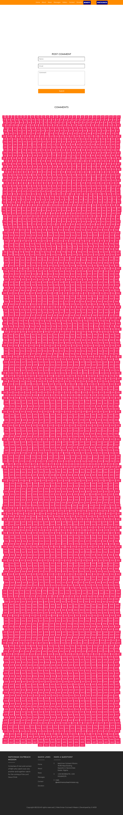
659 (49, 188)
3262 (9, 527)
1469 (56, 288)
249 (39, 142)
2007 (84, 357)
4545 (47, 701)
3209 (57, 519)
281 (78, 144)
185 (84, 133)
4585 (47, 706)
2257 (93, 390)
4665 (47, 717)
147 (24, 131)
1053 (118, 233)
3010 (106, 492)
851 (29, 210)
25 (90, 117)
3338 (93, 536)
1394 (106, 277)
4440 (17, 687)
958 (83, 221)
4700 (17, 723)
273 (39, 144)
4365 (47, 676)
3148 (72, 511)
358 (103, 153)
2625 (112, 439)
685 (58, 191)
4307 (60, 668)
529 (117, 172)
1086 (67, 238)
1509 (44, 293)
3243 (18, 525)
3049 (100, 497)
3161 (26, 514)
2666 (117, 445)
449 (79, 164)
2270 (50, 392)
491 (49, 169)
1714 (118, 318)
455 (109, 164)
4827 (35, 739)
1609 (10, 307)
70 (37, 122)
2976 (23, 489)
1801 (113, 329)
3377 (87, 541)
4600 (18, 709)
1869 (22, 340)
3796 (40, 599)
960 (93, 221)
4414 (100, 682)
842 (104, 208)
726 (18, 197)
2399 (93, 409)
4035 (28, 632)
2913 (10, 480)
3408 (34, 547)
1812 (56, 332)
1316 (25, 268)
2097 (23, 370)
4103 (74, 640)
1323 (63, 268)
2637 (64, 442)
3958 (47, 621)
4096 (34, 640)
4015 (29, 629)
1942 (72, 348)
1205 (118, 252)
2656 (58, 445)
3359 (99, 538)
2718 (66, 453)
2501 (99, 423)
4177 (11, 651)
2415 (67, 412)
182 (70, 133)
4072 (11, 638)
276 (53, 144)
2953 (6, 486)
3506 (16, 560)
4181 (33, 651)
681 (38, 191)
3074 (11, 503)
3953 (18, 621)
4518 (6, 698)
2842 (64, 469)
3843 (82, 604)
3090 (106, 503)
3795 (34, 599)
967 (10, 224)
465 (40, 166)
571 (89, 177)
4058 (46, 635)
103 (55, 125)
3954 (23, 621)
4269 (71, 662)
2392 (53, 409)
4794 (75, 734)
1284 (82, 263)
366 (25, 155)
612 (55, 183)
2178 (113, 379)
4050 (118, 632)
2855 (23, 472)
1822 (111, 332)
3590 (35, 571)
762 (71, 199)
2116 (9, 373)
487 (29, 169)
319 (29, 150)
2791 (6, 464)
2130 (85, 373)
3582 (104, 569)
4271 (82, 662)
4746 (38, 728)
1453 (83, 285)
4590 (76, 706)
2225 (24, 387)
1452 (78, 285)
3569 (30, 569)
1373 (105, 274)
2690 (24, 450)
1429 (66, 282)
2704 (105, 450)
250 (44, 142)
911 (90, 216)
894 (5, 216)
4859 (106, 742)
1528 (28, 296)
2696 (59, 450)
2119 (25, 373)
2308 (34, 398)
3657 (70, 580)
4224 (41, 657)
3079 (40, 503)
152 (47, 131)
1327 (85, 268)
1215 (53, 255)
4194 (106, 651)
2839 (47, 469)
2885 (81, 475)
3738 (67, 591)
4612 (88, 709)
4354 (99, 673)
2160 (15, 379)
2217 (95, 384)
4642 (29, 715)
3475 (70, 555)
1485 (28, 290)
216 (114, 136)
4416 (111, 682)
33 (4, 120)
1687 (88, 315)
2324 (6, 401)
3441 (105, 549)
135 (84, 128)
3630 (29, 577)
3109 (96, 505)
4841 (118, 739)
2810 (116, 464)
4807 (36, 737)
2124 (52, 373)
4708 (63, 723)
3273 (73, 527)
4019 (51, 629)
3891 (11, 613)
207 (71, 136)
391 (29, 158)
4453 (94, 687)
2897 (35, 478)
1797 (91, 329)
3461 (105, 552)
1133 (84, 244)
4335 (105, 671)
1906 (112, 343)
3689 (24, 585)
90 (118, 122)
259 (88, 142)
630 (24, 186)
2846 (88, 469)
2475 (64, 420)
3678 (75, 582)
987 (107, 224)
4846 (29, 742)
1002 (66, 227)
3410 (45, 547)
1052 (112, 233)
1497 (95, 290)
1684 (72, 315)
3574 (58, 569)
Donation (79, 2)
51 (78, 120)
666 (84, 188)
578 (4, 180)
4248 (64, 660)
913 (99, 216)
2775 (32, 461)
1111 (87, 241)
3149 (78, 511)
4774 (78, 731)
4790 (53, 734)
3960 (58, 621)
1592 (33, 304)
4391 (82, 679)
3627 (11, 577)
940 (113, 219)
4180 (27, 651)
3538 (82, 563)
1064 (62, 235)
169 (10, 133)
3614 (56, 574)
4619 (11, 712)
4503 (36, 695)
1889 (16, 343)
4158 (23, 649)
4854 (76, 742)
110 (88, 125)
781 (41, 202)
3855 (35, 607)
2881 (58, 475)
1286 (94, 263)
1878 (72, 340)
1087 (72, 238)
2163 (31, 379)
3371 (53, 541)
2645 (111, 442)
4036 (34, 632)
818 (103, 205)
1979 (44, 354)
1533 (55, 296)
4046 (94, 632)
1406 (57, 279)
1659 (50, 312)
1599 (72, 304)
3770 (10, 596)
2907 (94, 478)
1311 (117, 266)
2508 (22, 425)
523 (87, 172)
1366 (67, 274)
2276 (84, 392)
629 (19, 186)
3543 (111, 563)
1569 (23, 301)
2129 (80, 373)
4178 (16, 651)
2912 (4, 480)
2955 (18, 486)
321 (38, 150)
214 (105, 136)
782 (46, 202)
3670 (30, 582)
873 (18, 213)
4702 (28, 723)
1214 (48, 255)
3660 (88, 580)
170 (15, 133)
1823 (116, 332)
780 (37, 202)
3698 (76, 585)
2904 (76, 478)
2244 (18, 390)
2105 (68, 370)
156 (66, 131)
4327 (58, 671)
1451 (72, 285)
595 (89, 180)
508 (16, 172)
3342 (117, 536)
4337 (117, 671)
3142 (39, 511)
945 (19, 221)
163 (99, 131)
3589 (29, 571)
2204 (22, 384)
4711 (80, 723)
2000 (43, 357)
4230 (76, 657)
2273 (67, 392)
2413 (56, 412)
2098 (29, 370)
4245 (47, 660)
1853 (50, 337)
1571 (34, 301)
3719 (77, 588)
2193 (78, 381)
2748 (118, 456)
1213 (42, 255)
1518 (91, 293)
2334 (64, 401)
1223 (96, 255)
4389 (70, 679)
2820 (54, 467)
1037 (27, 233)
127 (47, 128)
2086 (76, 368)
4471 (82, 690)
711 (68, 194)
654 (24, 188)
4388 (64, 679)
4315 (105, 668)
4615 (105, 709)
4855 (82, 742)
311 (109, 147)
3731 (27, 591)
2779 (54, 461)
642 (83, 186)
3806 (99, 599)
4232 (87, 657)
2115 (4, 373)
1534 (61, 296)
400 (73, 158)
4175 (116, 649)
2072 (111, 365)
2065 (70, 365)
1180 (100, 249)
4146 (72, 646)
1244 (94, 257)
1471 (67, 288)
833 (58, 208)
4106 (91, 640)
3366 (24, 541)
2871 (117, 472)
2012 (113, 357)
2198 (105, 381)
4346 (53, 673)
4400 (18, 682)
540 (54, 175)
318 (24, 150)
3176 (108, 514)
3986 (93, 624)
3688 (18, 585)
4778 (100, 731)
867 (109, 210)
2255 (82, 390)
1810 (46, 332)
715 (86, 194)
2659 (76, 445)
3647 (12, 580)
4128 (91, 643)
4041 (64, 632)
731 (42, 197)
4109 (108, 640)
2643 (99, 442)
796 (114, 202)
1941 (66, 348)
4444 (41, 687)
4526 (52, 698)
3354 (70, 538)
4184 (50, 651)
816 (94, 205)
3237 (99, 522)
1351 (100, 271)
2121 (35, 373)
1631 (11, 310)
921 (19, 219)
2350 (41, 403)
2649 (18, 445)
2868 (100, 472)
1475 (89, 288)
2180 (5, 381)
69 (33, 122)
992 (15, 227)
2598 (76, 436)
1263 (83, 260)
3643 (105, 577)
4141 (44, 646)
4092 (10, 640)
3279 (107, 527)
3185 (39, 516)
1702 (54, 318)
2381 (104, 406)
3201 (10, 519)
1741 (26, 323)
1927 (107, 345)
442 (44, 164)
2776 (38, 461)
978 (63, 224)
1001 (60, 227)
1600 (78, 304)
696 (113, 191)
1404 (45, 279)
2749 (5, 458)
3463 (117, 552)
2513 (50, 425)
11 (36, 117)
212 (96, 136)
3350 (47, 538)
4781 (117, 731)
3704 (111, 585)
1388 (72, 277)
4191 (89, 651)
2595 (58, 436)
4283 (35, 665)
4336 (111, 671)
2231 (58, 387)
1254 (33, 260)
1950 (117, 348)
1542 (105, 296)
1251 (17, 260)
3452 (52, 552)
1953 (17, 351)
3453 (58, 552)
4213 (96, 654)
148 (29, 131)
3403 (4, 547)
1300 (56, 266)
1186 (15, 252)
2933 (6, 483)
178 (51, 133)
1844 (117, 334)
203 (51, 136)
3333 (64, 536)
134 (80, 128)
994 (25, 227)
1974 (17, 354)
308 (94, 147)
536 (34, 175)
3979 (51, 624)
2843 (70, 469)
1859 (84, 337)
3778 (55, 596)
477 (98, 166)
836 (74, 208)
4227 (58, 657)
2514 (56, 425)
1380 (27, 277)
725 (13, 197)
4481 (23, 693)
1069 (90, 235)
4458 (6, 690)
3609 (28, 574)
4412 (88, 682)
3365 (18, 541)
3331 (52, 536)
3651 (35, 580)
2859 (47, 472)
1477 (99, 288)
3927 (100, 615)
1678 (38, 315)
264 (113, 142)
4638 (5, 715)
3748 (5, 593)
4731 (72, 726)
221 (19, 139)
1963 (72, 351)
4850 (53, 742)
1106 (60, 241)
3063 (64, 500)
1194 (58, 252)
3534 (58, 563)
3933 (17, 618)
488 (34, 169)
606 (26, 183)
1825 (10, 334)
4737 (106, 726)
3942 (70, 618)
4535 (105, 698)
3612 (44, 574)
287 (107, 144)
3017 (29, 494)
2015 (12, 359)
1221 (85, 255)
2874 (17, 475)
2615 (55, 439)
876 (33, 213)
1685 (77, 315)
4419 (11, 684)
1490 (56, 290)
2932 (118, 480)
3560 (94, 566)
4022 (69, 629)
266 (5, 144)
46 (58, 120)
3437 (82, 549)
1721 (36, 321)
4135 (11, 646)
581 (19, 180)
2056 (18, 365)
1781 (3, 329)
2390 (41, 409)
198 (27, 136)
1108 (71, 241)
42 (41, 120)
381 (98, 155)
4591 (82, 706)
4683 (35, 720)
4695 (106, 720)
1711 (103, 318)
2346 (18, 403)
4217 (118, 654)
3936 (35, 618)
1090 (89, 238)
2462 (105, 417)
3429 (35, 549)
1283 (77, 263)
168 (6, 133)
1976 (27, 354)
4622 (29, 712)
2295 (76, 395)
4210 (80, 654)
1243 (89, 257)
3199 (117, 516)
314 (5, 150)
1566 (6, 301)
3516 (73, 560)
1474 (83, 288)
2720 (77, 453)
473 (79, 166)
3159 (15, 514)
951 (49, 221)
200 (37, 136)
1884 (106, 340)
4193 (100, 651)
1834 (61, 334)
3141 (33, 511)
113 (101, 125)
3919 (54, 615)
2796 (34, 464)
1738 (10, 323)
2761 (72, 458)
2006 (79, 357)
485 (19, 169)
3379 (99, 541)
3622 (101, 574)
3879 (57, 610)
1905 (106, 343)
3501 (105, 558)
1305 (84, 266)
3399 (99, 544)
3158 (9, 514)
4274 (99, 662)
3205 (34, 519)
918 (5, 219)
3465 (12, 555)
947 (29, 221)
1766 (43, 326)
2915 (21, 480)
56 (98, 120)
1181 (105, 249)
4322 (29, 671)
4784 (18, 734)
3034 (11, 497)
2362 (111, 403)
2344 (6, 403)
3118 (25, 508)
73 (49, 122)
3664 (111, 580)
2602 (99, 436)
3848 (112, 604)
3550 (35, 566)
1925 (96, 345)
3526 (12, 563)
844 (114, 208)
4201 (27, 654)
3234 (81, 522)
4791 (58, 734)
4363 (35, 676)
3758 (61, 593)
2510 (34, 425)
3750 (16, 593)
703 (29, 194)
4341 (23, 673)
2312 (56, 398)
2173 (86, 379)
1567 (12, 301)
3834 (29, 604)
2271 (56, 392)
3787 (106, 596)
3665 (117, 580)
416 (34, 161)
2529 (23, 428)
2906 (88, 478)
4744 (27, 728)
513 (40, 172)
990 (5, 227)
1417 (116, 279)
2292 (58, 395)
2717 (60, 453)
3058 (35, 500)
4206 (56, 654)
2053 (117, 362)
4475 (105, 690)
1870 (28, 340)
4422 (29, 684)
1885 (111, 340)
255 (69, 142)
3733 (38, 591)
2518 (78, 425)
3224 (23, 522)
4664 (42, 717)
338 (4, 153)
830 (44, 208)
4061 (64, 635)
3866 (100, 607)
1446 (45, 285)
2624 (106, 439)
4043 (76, 632)
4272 (88, 662)
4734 (89, 726)
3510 (40, 560)
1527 (22, 296)
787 (71, 202)
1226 (112, 255)
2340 (99, 401)
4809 (48, 737)
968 (15, 224)
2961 (53, 486)
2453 (53, 417)
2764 (89, 458)
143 (5, 131)
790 (85, 202)
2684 (104, 447)
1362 (45, 274)
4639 (11, 715)
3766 (107, 593)
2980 (46, 489)
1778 (106, 326)
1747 (58, 323)
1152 (69, 246)
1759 (5, 326)
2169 (65, 379)
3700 (88, 585)
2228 (41, 387)
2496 (70, 423)
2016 (18, 359)
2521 (95, 425)
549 (98, 175)
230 (63, 139)
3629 (23, 577)
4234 (99, 657)
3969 (111, 621)
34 (9, 120)
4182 (38, 651)
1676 (27, 315)
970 (25, 224)
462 (25, 166)
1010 (111, 227)
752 (23, 199)
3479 (93, 555)
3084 (70, 503)
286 (102, 144)
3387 (29, 544)
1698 (32, 318)
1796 (85, 329)
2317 (84, 398)
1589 (17, 304)
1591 (28, 304)
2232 (64, 387)
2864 (76, 472)
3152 (94, 511)
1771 (69, 326)
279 (68, 144)
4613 (94, 709)
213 (100, 136)
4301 (24, 668)
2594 (52, 436)
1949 (111, 348)
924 (34, 219)
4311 (83, 668)
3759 (67, 593)
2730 (16, 456)
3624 (112, 574)
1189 (31, 252)
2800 (57, 464)
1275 (33, 263)
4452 (88, 687)
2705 (111, 450)
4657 (117, 715)
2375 (70, 406)
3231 (64, 522)
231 (68, 139)
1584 (105, 301)
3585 (6, 571)
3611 (39, 574)
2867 (94, 472)
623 (107, 183)
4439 (11, 687)
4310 (77, 668)
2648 (12, 445)
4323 (35, 671)
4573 (94, 704)
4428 (64, 684)
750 (14, 199)
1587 (5, 304)
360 (113, 153)
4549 (70, 701)
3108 (91, 505)
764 (81, 199)
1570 (28, 301)
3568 (24, 569)
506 (6, 172)
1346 (72, 271)
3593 (52, 571)
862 (84, 210)
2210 (57, 384)
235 (88, 139)
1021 (55, 230)
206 (66, 136)
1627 (107, 307)
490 (44, 169)
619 (88, 183)
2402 (111, 409)
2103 (57, 370)
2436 (70, 414)
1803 (6, 332)
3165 (48, 514)
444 (54, 164)
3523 (112, 560)
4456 (112, 687)
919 (10, 219)
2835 (23, 469)
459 (10, 166)
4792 (64, 734)
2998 (35, 492)
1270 (6, 263)
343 (29, 153)
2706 (116, 450)
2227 (35, 387)
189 (103, 133)
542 (63, 175)
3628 (17, 577)
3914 (26, 615)
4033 (17, 632)
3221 (6, 522)
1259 (61, 260)
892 (113, 213)
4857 (94, 742)
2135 (113, 373)
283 (87, 144)
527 (107, 172)
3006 (82, 492)
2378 (87, 406)
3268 (44, 527)
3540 (93, 563)
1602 (89, 304)
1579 (77, 301)
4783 (12, 734)
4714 (96, 723)
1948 (105, 348)
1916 (47, 345)
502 (104, 169)
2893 (12, 478)
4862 (40, 745)
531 (9, 175)
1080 (33, 238)
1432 (83, 282)
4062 (70, 635)
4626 (52, 712)
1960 (56, 351)
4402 (30, 682)
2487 (18, 423)
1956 (34, 351)
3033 (5, 497)
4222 (29, 657)
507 (11, 172)
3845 (94, 604)
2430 (35, 414)
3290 (53, 530)
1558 (78, 299)
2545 (116, 428)
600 (113, 180)
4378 (5, 679)
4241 (23, 660)
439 (29, 164)
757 (47, 199)
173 (29, 133)
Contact (72, 2)
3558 (82, 566)
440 (34, 164)
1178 (90, 249)
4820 (111, 737)
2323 (118, 398)
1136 (100, 244)
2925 (78, 480)
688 (73, 191)
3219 (112, 519)
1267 (105, 260)
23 (82, 117)
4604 (42, 709)
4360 (18, 676)
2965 (76, 486)
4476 (111, 690)
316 (15, 150)
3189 (61, 516)
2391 (47, 409)
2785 (89, 461)
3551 (41, 566)
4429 (70, 684)
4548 (64, 701)
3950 (116, 618)
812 (75, 205)
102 (50, 125)
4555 (105, 701)
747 (119, 197)
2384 (6, 409)
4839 (106, 739)
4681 (23, 720)
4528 (64, 698)
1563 (105, 299)
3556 (70, 566)
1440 (11, 285)
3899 (58, 613)
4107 (96, 640)
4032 (11, 632)
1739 (15, 323)
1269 (116, 260)
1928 (112, 345)
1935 (33, 348)
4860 (112, 742)
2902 (64, 478)
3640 (88, 577)
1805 (18, 332)
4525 (46, 698)
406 (103, 158)
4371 (82, 676)
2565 (116, 431)
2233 (70, 387)
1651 (6, 312)
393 (38, 158)
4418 (5, 684)
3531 (41, 563)
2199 (111, 381)
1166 (27, 249)
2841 (58, 469)
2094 (5, 370)
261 (98, 142)
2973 (6, 489)
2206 (34, 384)
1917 (52, 345)
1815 (72, 332)
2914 (15, 480)
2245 (24, 390)
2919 (43, 480)
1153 (74, 246)
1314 (14, 268)
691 (88, 191)
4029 (110, 629)
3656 (64, 580)
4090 (117, 638)
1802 (119, 329)
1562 (100, 299)
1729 (79, 321)
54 (90, 120)
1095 (117, 238)
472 (74, 166)
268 (15, 144)
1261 (72, 260)
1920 (68, 345)
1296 (33, 266)
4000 (58, 627)
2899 (47, 478)
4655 (105, 715)
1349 (89, 271)
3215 (90, 519)
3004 (70, 492)
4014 (23, 629)
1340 (39, 271)
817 (98, 205)
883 (68, 213)
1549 (28, 299)
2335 (70, 401)
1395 (111, 277)
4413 (94, 682)
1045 (73, 233)
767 (95, 199)
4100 (57, 640)
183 (75, 133)
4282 (29, 665)
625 (117, 183)
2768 (112, 458)
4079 (51, 638)
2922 (60, 480)
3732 (33, 591)
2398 (87, 409)
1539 (89, 296)
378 (83, 155)
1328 (90, 268)
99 (36, 125)
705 (39, 194)
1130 (69, 244)
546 (83, 175)
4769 (50, 731)
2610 (28, 439)
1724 (52, 321)
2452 (47, 417)
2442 (105, 414)
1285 (88, 263)
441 (39, 164)
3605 (4, 574)
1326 (79, 268)
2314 (67, 398)
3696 (65, 585)
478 (103, 166)
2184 (28, 381)
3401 (111, 544)
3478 (87, 555)
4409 (72, 682)
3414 (67, 547)
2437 (76, 414)
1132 (79, 244)
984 (92, 224)
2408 (28, 412)
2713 (39, 453)
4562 (30, 704)
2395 (70, 409)
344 (34, 153)
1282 (71, 263)
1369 (84, 274)
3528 (23, 563)
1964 (78, 351)
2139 (17, 376)
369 (40, 155)
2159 (9, 379)
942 (4, 221)
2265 (21, 392)
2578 (75, 434)
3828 (110, 602)
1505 (21, 293)
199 (32, 136)
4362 (30, 676)
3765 (101, 593)
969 (20, 224)
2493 (52, 423)
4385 (47, 679)
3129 (85, 508)
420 (52, 161)
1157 (96, 246)
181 (65, 133)
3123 (52, 508)
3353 (64, 538)
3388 (35, 544)
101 (45, 125)
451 (89, 164)
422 (62, 161)
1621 (74, 307)
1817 (83, 332)
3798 (51, 599)
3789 (118, 596)
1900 (78, 343)
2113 (112, 370)
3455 (70, 552)
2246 (30, 390)
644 (93, 186)
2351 (47, 403)
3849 (117, 604)
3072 (117, 500)
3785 (95, 596)
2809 (111, 464)
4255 (105, 660)
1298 (44, 266)
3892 (17, 613)
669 (99, 188)
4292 (88, 665)
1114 (102, 241)
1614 (36, 307)
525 (97, 172)
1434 (94, 282)
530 (4, 175)
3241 (6, 525)
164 (103, 131)
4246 (53, 660)
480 (113, 166)
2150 (78, 376)
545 (79, 175)
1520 (102, 293)
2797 (40, 464)
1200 (90, 252)
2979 (40, 489)
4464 (41, 690)
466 (45, 166)
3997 (40, 627)
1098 (17, 241)
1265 (94, 260)
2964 (70, 486)
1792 (64, 329)
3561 (99, 566)
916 (113, 216)
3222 (12, 522)
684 (53, 191)
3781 (71, 596)
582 (24, 180)
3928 (106, 615)
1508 (38, 293)
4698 (5, 723)
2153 (94, 376)
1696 (21, 318)
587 (49, 180)
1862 (100, 337)
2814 (20, 467)
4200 (21, 654)
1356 (12, 274)
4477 (117, 690)
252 (54, 142)
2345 (12, 403)
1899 (73, 343)
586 (44, 180)
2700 (82, 450)
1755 (101, 323)
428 (92, 161)
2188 (50, 381)
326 (63, 150)
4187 (67, 651)
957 (79, 221)
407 (108, 158)
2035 (11, 362)
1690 (106, 315)
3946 (93, 618)
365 (20, 155)
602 (6, 183)
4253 (93, 660)
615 (69, 183)
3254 (81, 525)
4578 (5, 706)
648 (113, 186)
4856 (88, 742)
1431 (77, 282)
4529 (70, 698)
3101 (52, 505)
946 (24, 221)
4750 (61, 728)
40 (33, 120)
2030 (99, 359)
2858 (41, 472)
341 (19, 153)
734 (56, 197)
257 (79, 142)
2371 (47, 406)
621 (97, 183)
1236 (50, 257)
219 (10, 139)
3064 (70, 500)
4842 (5, 742)
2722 (88, 453)
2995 (17, 492)
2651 (29, 445)
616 (74, 183)
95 (20, 125)
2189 (56, 381)
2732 (27, 456)
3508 (28, 560)
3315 (79, 533)
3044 (70, 497)
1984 (72, 354)
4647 (58, 715)
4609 (72, 709)
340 (14, 153)
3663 (105, 580)
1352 (106, 271)
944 (14, 221)
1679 (43, 315)
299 (49, 147)
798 (5, 205)
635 (49, 186)
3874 (28, 610)
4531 (81, 698)
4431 (81, 684)
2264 (16, 392)
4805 (24, 737)
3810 (7, 602)
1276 (38, 263)
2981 (52, 489)
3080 (46, 503)
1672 (6, 315)
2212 (68, 384)
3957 (41, 621)
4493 (94, 693)
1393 (100, 277)
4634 (99, 712)
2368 (30, 406)
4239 (12, 660)
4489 (71, 693)
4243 (35, 660)
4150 (95, 646)
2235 (81, 387)
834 (63, 208)
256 (74, 142)
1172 (59, 249)
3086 (82, 503)
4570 (77, 704)
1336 (17, 271)
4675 (105, 717)
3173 (91, 514)
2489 (29, 423)
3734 (44, 591)
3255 (87, 525)
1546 (11, 299)
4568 (65, 704)
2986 (81, 489)
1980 (49, 354)
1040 (45, 233)
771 (114, 199)
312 (113, 147)
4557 (117, 701)
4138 (28, 646)
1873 (44, 340)
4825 (23, 739)
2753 (27, 458)
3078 (34, 503)
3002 (58, 492)
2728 (5, 456)
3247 (41, 525)
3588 (23, 571)
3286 (29, 530)
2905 (82, 478)
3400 (105, 544)
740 (85, 197)
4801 (116, 734)
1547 (17, 299)
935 (88, 219)
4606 (54, 709)
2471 (41, 420)
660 (54, 188)
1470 (62, 288)
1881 (88, 340)
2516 (67, 425)
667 (89, 188)
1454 (89, 285)
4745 (33, 728)
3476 (76, 555)
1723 (47, 321)
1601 (83, 304)
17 (59, 117)
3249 (53, 525)
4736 (101, 726)
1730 (85, 321)
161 (90, 131)
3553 (52, 566)
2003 (61, 357)
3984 (81, 624)
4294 (99, 665)
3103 (63, 505)
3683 (104, 582)
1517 (86, 293)
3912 (15, 615)
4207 (62, 654)
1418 (5, 282)
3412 (56, 547)
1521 (107, 293)
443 (49, 164)
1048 (90, 233)
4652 (88, 715)
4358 (6, 676)
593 (79, 180)
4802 (6, 737)
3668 (18, 582)
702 (24, 194)
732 (47, 197)
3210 (63, 519)
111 (92, 125)
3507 (22, 560)
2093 (117, 368)
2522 (100, 425)
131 (66, 128)
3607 (16, 574)
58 (106, 120)
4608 (66, 709)
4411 (83, 682)
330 (83, 150)
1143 (21, 246)
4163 (50, 649)
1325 (74, 268)
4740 (4, 728)
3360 (105, 538)
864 (94, 210)
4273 (93, 662)
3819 (57, 602)
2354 (64, 403)
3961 (64, 621)
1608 (4, 307)
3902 (76, 613)
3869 (117, 607)
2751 (16, 458)
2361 (105, 403)
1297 (39, 266)
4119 (41, 643)
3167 (59, 514)
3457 (82, 552)
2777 (43, 461)
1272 (17, 263)
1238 (61, 257)
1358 (23, 274)
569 (79, 177)
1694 (10, 318)
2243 (12, 390)
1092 (100, 238)
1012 (6, 230)
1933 (22, 348)
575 (108, 177)
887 (88, 213)
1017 (33, 230)
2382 (110, 406)
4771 (61, 731)
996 (35, 227)
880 (53, 213)
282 (82, 144)
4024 (81, 629)
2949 (99, 483)
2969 (99, 486)
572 (94, 177)
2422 (106, 412)
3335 (76, 536)
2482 (104, 420)
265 (118, 142)
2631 (29, 442)
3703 (105, 585)
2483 (110, 420)
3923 (77, 615)
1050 (101, 233)
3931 (6, 618)
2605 (117, 436)
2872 (6, 475)
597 (98, 180)
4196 (117, 651)
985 (97, 224)
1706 (76, 318)
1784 (20, 329)
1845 (5, 337)
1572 (39, 301)
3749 (10, 593)
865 (99, 210)
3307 (34, 533)
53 (86, 120)
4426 (52, 684)
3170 (76, 514)
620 (92, 183)
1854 (56, 337)
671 (109, 188)
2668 (12, 447)
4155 (6, 649)
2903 (70, 478)
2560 (87, 431)
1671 (117, 312)
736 (66, 197)
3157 (4, 514)
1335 (11, 271)
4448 (64, 687)
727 (23, 197)
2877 (34, 475)
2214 (79, 384)
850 (24, 210)
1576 (61, 301)
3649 (23, 580)
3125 (63, 508)
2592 (41, 436)
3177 (113, 514)
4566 (53, 704)
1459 (117, 285)
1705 (70, 318)
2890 (111, 475)
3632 (41, 577)
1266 (100, 260)
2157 (116, 376)
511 (31, 172)
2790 (118, 461)
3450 (41, 552)
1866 (5, 340)
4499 (13, 695)
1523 (118, 293)
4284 (41, 665)
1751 (80, 323)
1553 (50, 299)
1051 (106, 233)
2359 (93, 403)
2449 (29, 417)
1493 (73, 290)
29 (107, 117)
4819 (105, 737)
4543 (35, 701)
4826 (29, 739)
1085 (61, 238)
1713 (113, 318)
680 (33, 191)
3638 (76, 577)
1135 (95, 244)
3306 (28, 533)
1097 (11, 241)
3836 (41, 604)
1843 (112, 334)
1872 (39, 340)
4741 (10, 728)
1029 (99, 230)
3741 (84, 591)
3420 (101, 547)
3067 (88, 500)
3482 (110, 555)
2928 (95, 480)
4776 (89, 731)
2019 (34, 359)
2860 (53, 472)
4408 (66, 682)
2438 (82, 414)
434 (4, 164)
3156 (116, 511)
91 (4, 125)
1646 (95, 310)
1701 (48, 318)
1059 (34, 235)
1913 (31, 345)
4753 (78, 728)
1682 (60, 315)
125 (38, 128)
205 (61, 136)
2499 (87, 423)
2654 (47, 445)
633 (39, 186)
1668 (100, 312)
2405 (10, 412)
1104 (50, 241)
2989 (99, 489)
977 (58, 224)
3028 (93, 494)
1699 (38, 318)
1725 (58, 321)
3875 (34, 610)
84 (93, 122)
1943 (77, 348)
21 (74, 117)
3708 (17, 588)
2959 (41, 486)
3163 (37, 514)
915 (108, 216)
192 (117, 133)
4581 (23, 706)
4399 (12, 682)
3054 (11, 500)
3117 (20, 508)
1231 (22, 257)
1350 (95, 271)
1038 (33, 233)
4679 (11, 720)
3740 (79, 591)
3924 (83, 615)
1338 (28, 271)
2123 (47, 373)
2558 (76, 431)
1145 (32, 246)
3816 (40, 602)
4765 (28, 731)
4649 (70, 715)
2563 (105, 431)
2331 (47, 401)
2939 (41, 483)
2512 (45, 425)
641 (78, 186)
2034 (5, 362)
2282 (119, 392)
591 (69, 180)
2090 (100, 368)
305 (79, 147)
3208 (51, 519)
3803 (81, 599)
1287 (99, 263)
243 (9, 142)
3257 (99, 525)
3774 (32, 596)
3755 (44, 593)
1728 (74, 321)
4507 (60, 695)
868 (114, 210)
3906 (100, 613)
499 (89, 169)
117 (119, 125)
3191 (72, 516)
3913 (21, 615)
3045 (76, 497)
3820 (63, 602)
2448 (24, 417)
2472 (47, 420)
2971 (110, 486)
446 (64, 164)
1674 (17, 315)
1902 (89, 343)
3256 (93, 525)
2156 (111, 376)
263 (108, 142)
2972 (116, 486)
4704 (40, 723)
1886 (117, 340)
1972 (6, 354)
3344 (12, 538)
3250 (58, 525)
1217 (63, 255)
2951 (110, 483)
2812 (9, 467)
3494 (64, 558)
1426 (50, 282)
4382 (29, 679)
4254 (99, 660)
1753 (91, 323)
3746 (112, 591)
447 (69, 164)
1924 (90, 345)
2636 (58, 442)
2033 (116, 359)
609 (41, 183)
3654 (52, 580)
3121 (41, 508)
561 (40, 177)
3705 (117, 585)
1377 (11, 277)
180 (60, 133)
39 (29, 120)
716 (90, 194)
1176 (79, 249)
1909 (10, 345)
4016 (34, 629)
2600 (87, 436)
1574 (50, 301)
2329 (35, 401)
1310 (111, 266)
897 (20, 216)
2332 (52, 401)
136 (89, 128)
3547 (18, 566)
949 (39, 221)
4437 (117, 684)
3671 (35, 582)
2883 (69, 475)
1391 (89, 277)
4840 (112, 739)
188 (98, 133)
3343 (6, 538)
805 (40, 205)
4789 (47, 734)
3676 (64, 582)
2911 (117, 478)
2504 (117, 423)
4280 (17, 665)
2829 (107, 467)
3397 (88, 544)
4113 (9, 643)
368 (34, 155)
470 (65, 166)
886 (83, 213)
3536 (70, 563)
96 (24, 125)
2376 (75, 406)
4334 (99, 671)
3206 (39, 519)
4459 (12, 690)
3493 (59, 558)
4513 (94, 695)
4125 (74, 643)
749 (9, 199)
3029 (99, 494)
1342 (50, 271)
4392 (88, 679)
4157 (17, 649)
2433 (52, 414)
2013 (119, 357)
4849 (47, 742)
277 (58, 144)
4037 (40, 632)
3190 (67, 516)
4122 (57, 643)
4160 (34, 649)
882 (63, 213)
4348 (64, 673)
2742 (84, 456)
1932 (17, 348)
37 (21, 120)
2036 (17, 362)
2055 (12, 365)
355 (89, 153)
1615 (42, 307)
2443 (111, 414)
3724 (105, 588)
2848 (100, 469)
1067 (78, 235)
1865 (117, 337)
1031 (111, 230)
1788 (42, 329)
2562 (99, 431)
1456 (100, 285)
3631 (35, 577)
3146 (61, 511)
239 (108, 139)
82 (85, 122)
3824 (86, 602)
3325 (18, 536)
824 (13, 208)
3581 (98, 569)
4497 (117, 693)
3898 (52, 613)
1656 (33, 312)
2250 (53, 390)
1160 (111, 246)
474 (84, 166)
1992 (116, 354)
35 (13, 120)
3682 (98, 582)
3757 (56, 593)
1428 (61, 282)
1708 (87, 318)
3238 (105, 522)
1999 (37, 357)
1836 (72, 334)
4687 (58, 720)
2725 (105, 453)
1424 (38, 282)
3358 (94, 538)
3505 (10, 560)
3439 (94, 549)
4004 (82, 627)
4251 (82, 660)
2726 (111, 453)
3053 (5, 500)
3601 (99, 571)
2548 (18, 431)
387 (9, 158)
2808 (105, 464)
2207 (40, 384)
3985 (87, 624)
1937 (44, 348)
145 (15, 131)
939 (108, 219)
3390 (47, 544)
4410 (77, 682)
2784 (83, 461)
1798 (96, 329)
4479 (11, 693)
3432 (52, 549)
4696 (111, 720)
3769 (5, 596)
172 (24, 133)
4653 (94, 715)
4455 (106, 687)
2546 (6, 431)
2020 (40, 359)
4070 (117, 635)
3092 (117, 503)
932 (73, 219)
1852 (44, 337)
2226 (30, 387)
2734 (39, 456)
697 (118, 191)
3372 (59, 541)
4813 (71, 737)
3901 (70, 613)
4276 (111, 662)
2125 (58, 373)
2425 (6, 414)
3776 (43, 596)
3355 (76, 538)
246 (24, 142)
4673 (94, 717)
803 (30, 205)
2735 (44, 456)
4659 (12, 717)
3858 (52, 607)
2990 (105, 489)
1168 (38, 249)
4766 (33, 731)
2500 (93, 423)
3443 (117, 549)
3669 (24, 582)
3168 (64, 514)
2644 (105, 442)
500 (94, 169)
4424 (40, 684)
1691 (111, 315)
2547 (12, 431)
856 (54, 210)
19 (66, 117)
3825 (92, 602)
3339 (99, 536)
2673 (41, 447)
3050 (106, 497)
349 (59, 153)
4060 (58, 635)
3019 (40, 494)
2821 (60, 467)
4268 (65, 662)
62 (5, 122)
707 (49, 194)
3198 (111, 516)
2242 (6, 390)
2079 (34, 368)
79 (73, 122)
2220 (112, 384)
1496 (89, 290)
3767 (112, 593)
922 (24, 219)
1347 (78, 271)
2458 (82, 417)
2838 (41, 469)
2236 (87, 387)
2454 (58, 417)
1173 (64, 249)
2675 (52, 447)
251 (49, 142)
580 (14, 180)
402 (83, 158)
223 (29, 139)
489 (39, 169)
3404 (10, 547)
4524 (41, 698)
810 (65, 205)
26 (95, 117)
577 (118, 177)
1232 (28, 257)
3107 (85, 505)
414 (24, 161)
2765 (95, 458)
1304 (78, 266)
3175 (102, 514)
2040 (41, 362)
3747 (118, 591)
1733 (101, 321)
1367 (73, 274)
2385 (12, 409)
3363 (6, 541)
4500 (18, 695)
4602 (30, 709)
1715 (5, 321)
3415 (73, 547)
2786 (95, 461)
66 (21, 122)
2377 (81, 406)
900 (35, 216)
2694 (47, 450)
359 (108, 153)
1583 (99, 301)
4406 (54, 682)
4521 (23, 698)
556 (15, 177)
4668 (65, 717)
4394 (100, 679)
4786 (30, 734)
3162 (31, 514)
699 (10, 194)
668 (94, 188)
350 (64, 153)
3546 (12, 566)
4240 (18, 660)
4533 (93, 698)
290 (5, 147)
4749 (55, 728)
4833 (70, 739)
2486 (12, 423)
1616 (47, 307)
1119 (11, 244)
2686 (116, 447)
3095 (17, 505)
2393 (58, 409)
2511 (39, 425)
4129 (96, 643)
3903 (82, 613)
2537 (70, 428)
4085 (87, 638)
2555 (58, 431)
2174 (91, 379)
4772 (67, 731)
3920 (60, 615)
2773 (21, 461)
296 (34, 147)
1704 (65, 318)
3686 (6, 585)
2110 (96, 370)
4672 (88, 717)
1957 (39, 351)
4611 (83, 709)
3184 (33, 516)
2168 (59, 379)
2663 (99, 445)
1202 (101, 252)
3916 (37, 615)
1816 (78, 332)
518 (63, 172)
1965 (83, 351)
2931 (112, 480)
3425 (12, 549)
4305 (48, 668)
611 (51, 183)
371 (49, 155)
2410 (40, 412)
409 (119, 158)
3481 (104, 555)
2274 (73, 392)
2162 (26, 379)
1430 (72, 282)
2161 (20, 379)
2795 (29, 464)
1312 (4, 268)
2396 (76, 409)
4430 (76, 684)
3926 (95, 615)
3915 (32, 615)
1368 (78, 274)
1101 (34, 241)
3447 (23, 552)
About (44, 2)
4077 (40, 638)
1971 (116, 351)
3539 (87, 563)
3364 (12, 541)
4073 (17, 638)
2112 (107, 370)
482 (4, 169)
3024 (69, 494)
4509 (72, 695)
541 (59, 175)
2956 (24, 486)
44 (49, 120)
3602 (105, 571)
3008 (94, 492)
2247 (35, 390)
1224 (101, 255)
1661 (61, 312)
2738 (61, 456)
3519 (89, 560)
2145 (50, 376)
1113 (97, 241)
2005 (73, 357)
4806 (30, 737)
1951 (6, 351)
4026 (93, 629)
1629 (118, 307)
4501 (24, 695)
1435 (100, 282)
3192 (78, 516)
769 (105, 199)
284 (92, 144)
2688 (12, 450)
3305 (22, 533)
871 (9, 213)
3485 (12, 558)
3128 (80, 508)
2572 (41, 434)
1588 (11, 304)
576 (113, 177)
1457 (106, 285)
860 (74, 210)
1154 (80, 246)
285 (97, 144)
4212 (91, 654)
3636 (64, 577)
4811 (59, 737)
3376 (81, 541)
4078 (46, 638)
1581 (88, 301)
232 (73, 139)
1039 (39, 233)
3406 (22, 547)
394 (43, 158)
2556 (64, 431)
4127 (85, 643)
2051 (105, 362)
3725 (111, 588)
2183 (22, 381)
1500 (112, 290)
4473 (94, 690)
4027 (98, 629)
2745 (101, 456)
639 (68, 186)
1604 (100, 304)
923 (29, 219)
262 (103, 142)
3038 (35, 497)
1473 (78, 288)
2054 (6, 365)
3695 (59, 585)
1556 (67, 299)
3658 (76, 580)
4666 (53, 717)
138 (98, 128)
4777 (95, 731)
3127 (74, 508)
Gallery (64, 2)
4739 (118, 726)
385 (118, 155)
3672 (41, 582)
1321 (52, 268)
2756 (44, 458)
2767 (106, 458)
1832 (50, 334)
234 (83, 139)
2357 (82, 403)
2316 (79, 398)
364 (15, 155)
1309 (106, 266)
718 (99, 194)
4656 (111, 715)
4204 (44, 654)
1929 (118, 345)
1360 (34, 274)
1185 (10, 252)
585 (39, 180)
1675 (22, 315)
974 (44, 224)
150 (38, 131)
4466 (53, 690)
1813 (62, 332)
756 (43, 199)
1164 (17, 249)
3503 (117, 558)
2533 (47, 428)
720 (109, 194)
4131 (107, 643)
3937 (41, 618)
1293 (17, 266)
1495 (84, 290)
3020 (46, 494)
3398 (93, 544)
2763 (84, 458)
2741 (78, 456)
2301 (111, 395)
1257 (50, 260)
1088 (78, 238)
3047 (88, 497)
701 (19, 194)
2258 (99, 390)
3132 (101, 508)
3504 (4, 560)
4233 (93, 657)
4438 (5, 687)
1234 (39, 257)
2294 (70, 395)
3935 (29, 618)
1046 (78, 233)
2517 (72, 425)
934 (83, 219)
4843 (11, 742)
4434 (99, 684)
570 (84, 177)
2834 (17, 469)
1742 (31, 323)
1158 (101, 246)
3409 (40, 547)
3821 (69, 602)
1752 (85, 323)
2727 (116, 453)
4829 (47, 739)
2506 (11, 425)
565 (59, 177)
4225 (47, 657)
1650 (117, 310)
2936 (24, 483)
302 (64, 147)
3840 (64, 604)
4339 (11, 673)
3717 (66, 588)
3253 (76, 525)
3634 (52, 577)
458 (5, 166)
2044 (64, 362)
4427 (58, 684)
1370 (89, 274)
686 (63, 191)
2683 (98, 447)
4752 (72, 728)
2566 (7, 434)
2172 (81, 379)
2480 (92, 420)
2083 (58, 368)
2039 (35, 362)
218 (5, 139)
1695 (15, 318)
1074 (117, 235)
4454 (100, 687)
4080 (57, 638)
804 (35, 205)
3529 (29, 563)
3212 (74, 519)
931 (69, 219)
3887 (105, 610)
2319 (95, 398)
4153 (111, 646)
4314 (99, 668)
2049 (94, 362)
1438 (117, 282)
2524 (112, 425)
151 (43, 131)
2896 (29, 478)
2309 (40, 398)
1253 (28, 260)
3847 (105, 604)
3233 (75, 522)
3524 (118, 560)
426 (82, 161)
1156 (90, 246)
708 (53, 194)
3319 (101, 533)
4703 (34, 723)
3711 (34, 588)
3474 (64, 555)
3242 (12, 525)
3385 (17, 544)
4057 (40, 635)
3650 (29, 580)
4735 (95, 726)
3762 (84, 593)
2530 (29, 428)
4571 (82, 704)
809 (60, 205)
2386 (18, 409)
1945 (89, 348)
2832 (5, 469)
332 (92, 150)
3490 (41, 558)
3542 (105, 563)
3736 (56, 591)
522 (82, 172)
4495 (106, 693)
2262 (4, 392)
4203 (38, 654)
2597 (70, 436)
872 (14, 213)
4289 (70, 665)
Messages (57, 2)
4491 (82, 693)
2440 (93, 414)
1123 (32, 244)
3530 (35, 563)
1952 (11, 351)
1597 (61, 304)
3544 (117, 563)
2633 (41, 442)
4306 (54, 668)
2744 (95, 456)
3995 (28, 627)
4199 (15, 654)
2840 (53, 469)
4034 (23, 632)
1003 (72, 227)
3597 (76, 571)
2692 (35, 450)
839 (89, 208)
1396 (117, 277)
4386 (53, 679)
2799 (51, 464)
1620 (68, 307)
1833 (55, 334)
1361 (39, 274)
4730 (67, 726)
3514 (62, 560)
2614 (50, 439)
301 (59, 147)
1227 (118, 255)
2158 (4, 379)
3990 (116, 624)
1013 (11, 230)
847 (9, 210)
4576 (111, 704)
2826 (89, 467)
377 (78, 155)
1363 (50, 274)
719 (104, 194)
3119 (30, 508)
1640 (61, 310)
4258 (7, 662)
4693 (94, 720)
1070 (95, 235)
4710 (74, 723)
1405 (51, 279)
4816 (88, 737)
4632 (87, 712)
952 (54, 221)
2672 (35, 447)
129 (56, 128)
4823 (11, 739)
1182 (111, 249)
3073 (5, 503)
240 (113, 139)
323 (48, 150)
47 (62, 120)
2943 (64, 483)
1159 (106, 246)
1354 (117, 271)
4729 (61, 726)
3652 (41, 580)
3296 (88, 530)
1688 (94, 315)
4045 (88, 632)
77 (65, 122)
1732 (95, 321)
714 (81, 194)
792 (95, 202)
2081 (46, 368)
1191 (42, 252)
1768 (53, 326)
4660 (18, 717)
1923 (85, 345)
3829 (116, 602)
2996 (23, 492)
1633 (22, 310)
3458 (88, 552)
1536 (72, 296)
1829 (33, 334)
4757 (101, 728)
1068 (84, 235)
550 (103, 175)
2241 (116, 387)
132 (70, 128)
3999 (52, 627)
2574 (52, 434)
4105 (85, 640)
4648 (64, 715)
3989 (110, 624)
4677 (116, 717)
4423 (35, 684)
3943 (75, 618)
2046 (76, 362)
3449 (35, 552)
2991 (110, 489)
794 (104, 202)
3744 (101, 591)
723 (4, 197)
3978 (46, 624)
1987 (89, 354)
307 (89, 147)
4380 (17, 679)
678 (23, 191)
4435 (105, 684)
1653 (17, 312)
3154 (105, 511)
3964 (82, 621)
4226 (52, 657)
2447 (18, 417)
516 (54, 172)
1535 (67, 296)
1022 (60, 230)
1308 (100, 266)
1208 (16, 255)
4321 (23, 671)
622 (102, 183)
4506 (54, 695)
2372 (53, 406)
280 (72, 144)
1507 (32, 293)
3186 (45, 516)
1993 (4, 357)
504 (114, 169)
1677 (33, 315)
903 (50, 216)
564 (54, 177)
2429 (29, 414)
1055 (11, 235)
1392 (94, 277)
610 (46, 183)
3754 (39, 593)
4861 (118, 742)
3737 (61, 591)
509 (21, 172)
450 (84, 164)
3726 (117, 588)
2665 (111, 445)
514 (44, 172)
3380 (104, 541)
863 (89, 210)
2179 (119, 379)
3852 (17, 607)
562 (44, 177)
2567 (12, 434)
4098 (46, 640)
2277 (90, 392)
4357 (117, 673)
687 (68, 191)
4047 (100, 632)
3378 (93, 541)
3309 (46, 533)
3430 (41, 549)
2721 (83, 453)
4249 (70, 660)
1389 (78, 277)
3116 (14, 508)
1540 (94, 296)
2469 (30, 420)
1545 (6, 299)
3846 (100, 604)
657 (39, 188)
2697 (64, 450)
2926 (83, 480)
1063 (56, 235)
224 (34, 139)
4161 (39, 649)
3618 (78, 574)
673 (118, 188)
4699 (11, 723)
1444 (33, 285)
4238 (6, 660)
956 (74, 221)
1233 (33, 257)
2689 (18, 450)
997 (40, 227)
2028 (87, 359)
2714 (44, 453)
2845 (82, 469)
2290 (47, 395)
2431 (41, 414)
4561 (24, 704)
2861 (58, 472)
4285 (47, 665)
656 (34, 188)
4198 (9, 654)
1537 (78, 296)
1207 (10, 255)
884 (73, 213)
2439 (87, 414)
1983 (66, 354)
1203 (106, 252)
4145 (67, 646)
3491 (47, 558)
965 (118, 221)
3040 (47, 497)
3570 (36, 569)
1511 (54, 293)
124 (33, 128)
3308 (40, 533)
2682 (92, 447)
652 (14, 188)
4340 (17, 673)
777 (23, 202)
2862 (64, 472)
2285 (18, 395)
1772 (75, 326)
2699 (76, 450)
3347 (29, 538)
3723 (100, 588)
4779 (106, 731)
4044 (82, 632)
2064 (65, 365)
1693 (4, 318)
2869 (106, 472)
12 (40, 117)
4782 (7, 734)
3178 (119, 514)
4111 (119, 640)
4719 (4, 726)
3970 (116, 621)
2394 (64, 409)
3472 (53, 555)
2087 (82, 368)
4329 (70, 671)
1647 (100, 310)
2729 (10, 456)
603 (11, 183)
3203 (22, 519)
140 (108, 128)
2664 (105, 445)
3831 (11, 604)
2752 (22, 458)
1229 (11, 257)
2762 (78, 458)
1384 (50, 277)
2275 (79, 392)
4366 (53, 676)
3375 (76, 541)
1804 (12, 332)
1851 (39, 337)
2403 (117, 409)
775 (13, 202)
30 (111, 117)
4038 (46, 632)
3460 (100, 552)
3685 (116, 582)
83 (89, 122)
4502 (30, 695)
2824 (78, 467)
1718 (20, 321)
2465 (7, 420)
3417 (84, 547)
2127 (69, 373)
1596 (55, 304)
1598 (67, 304)
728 (28, 197)
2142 (33, 376)
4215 (107, 654)
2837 (35, 469)
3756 (50, 593)
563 (49, 177)
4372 (88, 676)
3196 (100, 516)
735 (61, 197)
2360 (99, 403)
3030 (105, 494)
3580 (93, 569)
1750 (75, 323)
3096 (23, 505)
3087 (88, 503)
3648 (18, 580)
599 (108, 180)
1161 (117, 246)
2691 (30, 450)
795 (109, 202)
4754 (84, 728)
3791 (11, 599)
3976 (34, 624)
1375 (116, 274)
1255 (39, 260)
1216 (58, 255)
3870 (6, 610)
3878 (52, 610)
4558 (6, 704)
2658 (70, 445)
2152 (89, 376)
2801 (63, 464)
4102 (68, 640)
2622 (95, 439)
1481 (5, 290)
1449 (61, 285)
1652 (11, 312)
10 (32, 117)
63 (9, 122)
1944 (83, 348)
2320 (101, 398)
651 (10, 188)
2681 (86, 447)
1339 (33, 271)
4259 (12, 662)
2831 (119, 467)
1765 (37, 326)
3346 (24, 538)
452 (94, 164)
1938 (50, 348)
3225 (29, 522)
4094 (22, 640)
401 (78, 158)
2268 (39, 392)
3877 (46, 610)
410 (6, 161)
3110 (102, 505)
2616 (61, 439)
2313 (62, 398)
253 (59, 142)
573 (98, 177)
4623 (35, 712)
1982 (60, 354)
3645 (117, 577)
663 (69, 188)
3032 (116, 494)
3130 (91, 508)
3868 (111, 607)
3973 (17, 624)
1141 (11, 246)
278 (63, 144)
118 (6, 128)
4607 (60, 709)
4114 (14, 643)
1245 (100, 257)
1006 (89, 227)
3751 (21, 593)
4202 (32, 654)
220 (14, 139)
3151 (89, 511)
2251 (58, 390)
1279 (54, 263)
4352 (88, 673)
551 (108, 175)
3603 (111, 571)
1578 (71, 301)
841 (99, 208)
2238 (99, 387)
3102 (57, 505)
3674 (52, 582)
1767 (48, 326)
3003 (64, 492)
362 (5, 155)
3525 (6, 563)
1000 (55, 227)
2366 (18, 406)
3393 (64, 544)
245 (19, 142)
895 (10, 216)
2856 (29, 472)
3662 (99, 580)
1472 (72, 288)
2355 (70, 403)
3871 (11, 610)
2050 (100, 362)
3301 (117, 530)
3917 (43, 615)
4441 (23, 687)
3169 (70, 514)
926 (44, 219)
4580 (17, 706)
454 (104, 164)
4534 (99, 698)
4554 (99, 701)
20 (70, 117)
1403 (40, 279)
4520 (17, 698)
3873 (23, 610)
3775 (38, 596)
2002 (55, 357)
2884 (75, 475)
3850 (5, 607)
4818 (99, 737)
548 (93, 175)
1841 (100, 334)
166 (113, 131)
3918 (49, 615)
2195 (89, 381)
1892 (33, 343)
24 (86, 117)
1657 (39, 312)
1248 (117, 257)
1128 (58, 244)
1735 (112, 321)
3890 (5, 613)
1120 (16, 244)
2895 (24, 478)
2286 (24, 395)
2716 (55, 453)
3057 (29, 500)
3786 (100, 596)
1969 (106, 351)
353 (79, 153)
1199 (84, 252)
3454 (64, 552)
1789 (47, 329)
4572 (88, 704)
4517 (116, 695)
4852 (64, 742)
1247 (111, 257)
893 (118, 213)
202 (46, 136)
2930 (107, 480)
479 (108, 166)
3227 (41, 522)
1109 (76, 241)
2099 (35, 370)
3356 (82, 538)
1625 (96, 307)
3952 (12, 621)
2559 (82, 431)
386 (4, 158)
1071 (101, 235)
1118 (6, 244)
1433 (89, 282)
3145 (56, 511)
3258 (105, 525)
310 (104, 147)
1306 (89, 266)
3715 (55, 588)
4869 (82, 745)
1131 (74, 244)
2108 (85, 370)
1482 (11, 290)
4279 (11, 665)
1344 (61, 271)
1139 (116, 244)
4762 (10, 731)
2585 (116, 434)
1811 (51, 332)
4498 (7, 695)
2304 (11, 398)
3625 (118, 574)
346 (44, 153)
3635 (58, 577)
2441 (99, 414)
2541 (93, 428)
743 (100, 197)
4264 (41, 662)
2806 (93, 464)
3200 (4, 519)
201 (42, 136)
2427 (18, 414)
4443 (35, 687)
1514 (70, 293)
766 (90, 199)
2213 (73, 384)
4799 (104, 734)
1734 (106, 321)
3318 (95, 533)
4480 (17, 693)
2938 (35, 483)
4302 (30, 668)
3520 (95, 560)
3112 (112, 505)
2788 (106, 461)
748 (4, 199)
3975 (29, 624)
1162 (6, 249)
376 (73, 155)
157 (71, 131)
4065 (88, 635)
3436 (76, 549)
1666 (89, 312)
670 (104, 188)
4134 (5, 646)
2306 (22, 398)
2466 (13, 420)
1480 (116, 288)
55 (94, 120)
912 (94, 216)
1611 (21, 307)
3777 (49, 596)
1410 (79, 279)
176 (42, 133)
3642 (99, 577)
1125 (42, 244)
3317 (90, 533)
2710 (23, 453)
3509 (34, 560)
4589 (70, 706)
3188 (56, 516)
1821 (105, 332)
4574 (99, 704)
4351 (82, 673)
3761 (78, 593)
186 (89, 133)
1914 (36, 345)
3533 (52, 563)
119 (10, 128)
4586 (53, 706)
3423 (119, 547)
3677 (69, 582)
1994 (9, 357)
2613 (44, 439)
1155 (85, 246)
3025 (75, 494)
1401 (28, 279)
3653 (47, 580)
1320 (46, 268)
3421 (107, 547)
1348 (84, 271)
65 (17, 122)
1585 (111, 301)
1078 (21, 238)
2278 (95, 392)
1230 (17, 257)
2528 (18, 428)
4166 (67, 649)
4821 (116, 737)
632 (34, 186)
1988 (94, 354)
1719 (25, 321)
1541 (100, 296)
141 (113, 128)
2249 (47, 390)
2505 (5, 425)
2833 (11, 469)
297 (39, 147)
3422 (113, 547)
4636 (111, 712)
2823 (72, 467)
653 (19, 188)
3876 (40, 610)
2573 (47, 434)
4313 (94, 668)
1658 (45, 312)
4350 (76, 673)
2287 (30, 395)
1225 (107, 255)
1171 (54, 249)
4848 (41, 742)
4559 (12, 704)
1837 (78, 334)
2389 (35, 409)
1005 (83, 227)
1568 (17, 301)
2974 (12, 489)
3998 (46, 627)
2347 (24, 403)
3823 (80, 602)
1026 (83, 230)
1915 (42, 345)
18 (63, 117)
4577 (116, 704)
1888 (11, 343)
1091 (95, 238)
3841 (70, 604)
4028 (104, 629)
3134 (113, 508)
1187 (21, 252)
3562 (105, 566)
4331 (81, 671)
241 (118, 139)
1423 (33, 282)
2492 (47, 423)
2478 (81, 420)
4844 (17, 742)
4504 (42, 695)
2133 (102, 373)
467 (50, 166)
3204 (28, 519)
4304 (42, 668)
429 (97, 161)
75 (57, 122)
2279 (101, 392)
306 (84, 147)
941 (118, 219)
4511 (83, 695)
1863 (106, 337)
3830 (5, 604)
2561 (93, 431)
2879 (46, 475)
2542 (99, 428)
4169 (84, 649)
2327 (23, 401)
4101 (63, 640)
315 (10, 150)
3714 (50, 588)
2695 (53, 450)
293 (19, 147)
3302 (4, 533)
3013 (6, 494)
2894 (18, 478)
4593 (94, 706)
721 (114, 194)
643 (88, 186)
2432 (46, 414)
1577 (66, 301)
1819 (94, 332)
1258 (55, 260)
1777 (101, 326)
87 (105, 122)
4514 (99, 695)
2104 (63, 370)
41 (37, 120)
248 (34, 142)
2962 (59, 486)
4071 (5, 638)
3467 (24, 555)
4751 (67, 728)
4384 (41, 679)
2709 (17, 453)
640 (73, 186)
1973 (11, 354)
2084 (64, 368)
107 (74, 125)
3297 (93, 530)
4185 (55, 651)
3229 (52, 522)
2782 (72, 461)
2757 (50, 458)
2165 (42, 379)
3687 (12, 585)
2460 (93, 417)
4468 (65, 690)
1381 (33, 277)
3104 (69, 505)
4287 (58, 665)
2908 (100, 478)
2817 (37, 467)
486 (24, 169)
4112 (4, 643)
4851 (58, 742)
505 (119, 169)
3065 (76, 500)
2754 (33, 458)
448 (74, 164)
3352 (58, 538)
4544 (41, 701)
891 (109, 213)
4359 (12, 676)
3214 (85, 519)
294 (24, 147)
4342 (29, 673)
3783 (83, 596)
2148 (67, 376)
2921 (54, 480)
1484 (22, 290)
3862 (76, 607)
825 (18, 208)
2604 (111, 436)
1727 (68, 321)
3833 (23, 604)
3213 (79, 519)
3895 (35, 613)
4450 (76, 687)
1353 (111, 271)
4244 (41, 660)
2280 (107, 392)
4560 (18, 704)
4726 (44, 726)
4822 (5, 739)
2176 (102, 379)
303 (69, 147)
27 (99, 117)
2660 (82, 445)
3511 (45, 560)
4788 (41, 734)
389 (19, 158)
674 (4, 191)
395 (48, 158)
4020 (57, 629)
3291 (59, 530)
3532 (47, 563)
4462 (30, 690)
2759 (61, 458)
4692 (88, 720)
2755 (39, 458)
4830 (52, 739)
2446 (12, 417)
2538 (76, 428)
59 (110, 120)
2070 (100, 365)
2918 (37, 480)
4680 (17, 720)
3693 (47, 585)
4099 (52, 640)
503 (109, 169)
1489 (50, 290)
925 (39, 219)
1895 (50, 343)
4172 (100, 649)
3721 (88, 588)
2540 (87, 428)
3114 (4, 508)
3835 (35, 604)
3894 (29, 613)
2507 (16, 425)
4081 (63, 638)
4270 (77, 662)
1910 (15, 345)
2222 (6, 387)
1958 (45, 351)
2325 (12, 401)
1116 (112, 241)
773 (4, 202)
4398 (6, 682)
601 (118, 180)
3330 (47, 536)
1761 (16, 326)
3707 (11, 588)
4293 (94, 665)
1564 (111, 299)
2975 (18, 489)
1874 (50, 340)
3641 (93, 577)
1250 (11, 260)
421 (57, 161)
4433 (93, 684)
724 (8, 197)
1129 (63, 244)
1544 (117, 296)
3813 (23, 602)
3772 (21, 596)
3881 (69, 610)
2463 (111, 417)
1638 (50, 310)
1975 (22, 354)
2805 (87, 464)
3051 (111, 497)
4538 (6, 701)
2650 (24, 445)
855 (49, 210)
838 (84, 208)
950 (44, 221)
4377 (116, 676)
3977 (40, 624)
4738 (112, 726)
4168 (78, 649)
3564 (117, 566)
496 (74, 169)
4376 (111, 676)
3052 (117, 497)
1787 (36, 329)
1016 (27, 230)
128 (52, 128)
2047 (82, 362)
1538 (83, 296)
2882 (64, 475)
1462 (17, 288)
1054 (5, 235)
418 (43, 161)
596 (94, 180)
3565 (7, 569)
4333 (93, 671)
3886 (99, 610)
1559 (83, 299)
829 (39, 208)
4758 (107, 728)
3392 (59, 544)
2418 (84, 412)
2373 (58, 406)
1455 (95, 285)
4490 (77, 693)
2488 (24, 423)
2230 (53, 387)
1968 (100, 351)
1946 (94, 348)
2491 (41, 423)
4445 (47, 687)
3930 (118, 615)
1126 (48, 244)
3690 (30, 585)
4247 (58, 660)
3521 (101, 560)
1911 (21, 345)
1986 (83, 354)
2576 (64, 434)
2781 (66, 461)
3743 (95, 591)
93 (12, 125)
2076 (17, 368)
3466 (18, 555)
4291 (82, 665)
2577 (69, 434)
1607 (117, 304)
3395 (76, 544)
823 (8, 208)
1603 (94, 304)
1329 (96, 268)
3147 (67, 511)
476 (93, 166)
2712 (33, 453)
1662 (67, 312)
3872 (17, 610)
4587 (58, 706)
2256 (87, 390)
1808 (35, 332)
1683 (66, 315)
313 (118, 147)
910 (85, 216)
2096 (17, 370)
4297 (117, 665)
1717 (15, 321)
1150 (59, 246)
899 (30, 216)
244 (14, 142)
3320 (107, 533)
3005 (76, 492)
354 (84, 153)
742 (95, 197)
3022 (57, 494)
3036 (23, 497)
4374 (99, 676)
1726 (63, 321)
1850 (33, 337)
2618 (72, 439)
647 (108, 186)
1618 (57, 307)
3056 (23, 500)
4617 (116, 709)
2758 (56, 458)
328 (73, 150)
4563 (35, 704)
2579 (81, 434)
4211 (85, 654)
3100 (46, 505)
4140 (39, 646)
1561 (94, 299)
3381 (110, 541)
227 (49, 139)
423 (67, 161)
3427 (23, 549)
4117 (30, 643)
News (50, 2)
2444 (116, 414)
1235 (45, 257)
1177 (85, 249)
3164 (42, 514)
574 (103, 177)
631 (29, 186)
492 (54, 169)
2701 (87, 450)
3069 (100, 500)
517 (58, 172)
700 (15, 194)
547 (89, 175)
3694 (53, 585)
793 (100, 202)
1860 (89, 337)
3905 (94, 613)
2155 (106, 376)
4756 (95, 728)
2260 (111, 390)
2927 (89, 480)
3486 (18, 558)
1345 (67, 271)
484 (14, 169)
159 (80, 131)
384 (112, 155)
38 (25, 120)
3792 (17, 599)
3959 (53, 621)
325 (58, 150)
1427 (55, 282)
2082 (52, 368)
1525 (11, 296)
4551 (82, 701)
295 (29, 147)
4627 (58, 712)
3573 (52, 569)
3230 (58, 522)
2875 (23, 475)
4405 (48, 682)
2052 (111, 362)
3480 (99, 555)
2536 (64, 428)
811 (70, 205)
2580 (87, 434)
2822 (66, 467)
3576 (70, 569)
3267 (39, 527)
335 (107, 150)
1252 (22, 260)
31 (115, 117)
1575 (55, 301)
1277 (44, 263)
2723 (94, 453)
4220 (18, 657)
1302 (67, 266)
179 (56, 133)
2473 (52, 420)
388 (14, 158)
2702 (93, 450)
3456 (76, 552)
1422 (27, 282)
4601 (24, 709)
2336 (76, 401)
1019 (44, 230)
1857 (72, 337)
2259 (105, 390)
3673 (47, 582)
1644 (83, 310)
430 (102, 161)
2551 (35, 431)
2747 (112, 456)
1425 (44, 282)
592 (74, 180)
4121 (52, 643)
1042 (56, 233)
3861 (70, 607)
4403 (36, 682)
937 (98, 219)
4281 (23, 665)
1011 (117, 227)
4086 (93, 638)
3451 (47, 552)
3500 (100, 558)
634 (44, 186)
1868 (17, 340)
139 (103, 128)
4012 (12, 629)
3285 (24, 530)
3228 (47, 522)
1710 (98, 318)
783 (51, 202)
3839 (58, 604)
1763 (26, 326)
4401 (24, 682)
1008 (100, 227)
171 (20, 133)
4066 (94, 635)
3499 (94, 558)
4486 (53, 693)
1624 (90, 307)
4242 (29, 660)
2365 (13, 406)
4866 (64, 745)
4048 (106, 632)
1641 (66, 310)
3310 (51, 533)
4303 (36, 668)
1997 (26, 357)
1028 (94, 230)
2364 (7, 406)
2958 (35, 486)
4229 (70, 657)
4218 (6, 657)
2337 (81, 401)
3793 (23, 599)
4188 (72, 651)
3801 (69, 599)
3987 (98, 624)
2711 (28, 453)
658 (44, 188)
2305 (16, 398)
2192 (72, 381)
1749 (69, 323)
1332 (113, 268)
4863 (46, 745)
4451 (82, 687)
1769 (59, 326)
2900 (53, 478)
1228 (6, 257)
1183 (116, 249)
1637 (44, 310)
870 (4, 213)
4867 (70, 745)
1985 (77, 354)
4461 (24, 690)
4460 (18, 690)
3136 (6, 511)
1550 (34, 299)
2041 (46, 362)
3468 (30, 555)
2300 (105, 395)
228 (53, 139)
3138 (17, 511)
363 (10, 155)
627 (9, 186)
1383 (44, 277)
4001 (64, 627)
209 (81, 136)
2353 (58, 403)
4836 (88, 739)
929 (59, 219)
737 (71, 197)
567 (69, 177)
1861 (95, 337)
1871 (33, 340)
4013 (17, 629)
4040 (58, 632)
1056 (17, 235)
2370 (42, 406)
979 (68, 224)
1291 (6, 266)
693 (98, 191)
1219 (74, 255)
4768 (45, 731)
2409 (34, 412)
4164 (56, 649)
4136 (17, 646)
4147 (78, 646)
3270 (56, 527)
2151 (83, 376)
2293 (64, 395)
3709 (23, 588)
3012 (117, 492)
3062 (58, 500)
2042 (52, 362)
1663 (72, 312)
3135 (118, 508)
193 (4, 136)
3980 (57, 624)
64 (13, 122)
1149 (53, 246)
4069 (112, 635)
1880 (83, 340)
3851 (11, 607)
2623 (100, 439)
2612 (39, 439)
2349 (35, 403)
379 (88, 155)
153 (52, 131)
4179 (22, 651)
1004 (78, 227)
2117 (14, 373)
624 (112, 183)
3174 (97, 514)
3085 (76, 503)
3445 (12, 552)
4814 (76, 737)
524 (92, 172)
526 (102, 172)
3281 (119, 527)
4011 (6, 629)
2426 (12, 414)
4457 (117, 687)
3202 (16, 519)
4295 (105, 665)
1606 (111, 304)
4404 (42, 682)
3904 (88, 613)
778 (27, 202)
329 (78, 150)
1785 (25, 329)
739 (81, 197)
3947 (99, 618)
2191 (67, 381)
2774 (27, 461)
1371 (95, 274)
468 (55, 166)
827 (29, 208)
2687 (6, 450)
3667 (12, 582)
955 (69, 221)
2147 (61, 376)
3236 (93, 522)
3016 (23, 494)
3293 (70, 530)
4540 (18, 701)
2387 (23, 409)
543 (68, 175)
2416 (73, 412)
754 (33, 199)
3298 (99, 530)
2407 (22, 412)
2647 (6, 445)
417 (38, 161)
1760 (10, 326)
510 (26, 172)
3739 (73, 591)
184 (79, 133)
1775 (90, 326)
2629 (18, 442)
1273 (22, 263)
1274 (27, 263)
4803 (12, 737)
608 (36, 183)
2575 (58, 434)
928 (54, 219)
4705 (46, 723)
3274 (79, 527)
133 (75, 128)
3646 (6, 580)
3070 (106, 500)
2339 (93, 401)
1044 (67, 233)
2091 (105, 368)
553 (118, 175)
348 (54, 153)
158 (75, 131)
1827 (22, 334)
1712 (108, 318)
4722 (21, 726)
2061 (47, 365)
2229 (47, 387)
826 (24, 208)
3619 (83, 574)
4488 (65, 693)
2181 (11, 381)
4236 (111, 657)
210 (86, 136)
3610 (34, 574)
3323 (6, 536)
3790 (6, 599)
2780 (60, 461)
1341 (44, 271)
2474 (58, 420)
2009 (96, 357)
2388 (29, 409)
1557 (72, 299)
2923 (66, 480)
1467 (45, 288)
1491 (61, 290)
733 (52, 197)
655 (29, 188)
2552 (41, 431)
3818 (51, 602)
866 (104, 210)
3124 (58, 508)
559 (30, 177)
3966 (93, 621)
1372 (100, 274)
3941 (64, 618)
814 (84, 205)
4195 (111, 651)
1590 (22, 304)
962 (103, 221)
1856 (67, 337)
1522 (113, 293)
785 (61, 202)
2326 (18, 401)
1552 (44, 299)
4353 (94, 673)
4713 (90, 723)
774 (8, 202)
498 (84, 169)
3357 (88, 538)
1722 (41, 321)
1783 (14, 329)
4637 (117, 712)
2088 (88, 368)
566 (64, 177)
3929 (112, 615)
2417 (78, 412)
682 (43, 191)
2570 (30, 434)
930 (64, 219)
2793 (17, 464)
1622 (79, 307)
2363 (116, 403)
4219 (12, 657)
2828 (101, 467)
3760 (73, 593)
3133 (107, 508)
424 (72, 161)
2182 (16, 381)
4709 (69, 723)
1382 (38, 277)
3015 (18, 494)
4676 (111, 717)
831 (49, 208)
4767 (39, 731)
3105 (74, 505)
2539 (81, 428)
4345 (47, 673)
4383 (35, 679)
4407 (60, 682)
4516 (111, 695)
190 (108, 133)
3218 (107, 519)
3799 (57, 599)
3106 (80, 505)
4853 (70, 742)
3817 (46, 602)
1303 (72, 266)
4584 (41, 706)
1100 (28, 241)
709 (58, 194)
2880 (52, 475)
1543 (111, 296)
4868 (76, 745)
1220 (79, 255)
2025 (69, 359)
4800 (110, 734)
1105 (55, 241)
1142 (16, 246)
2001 (49, 357)
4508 (66, 695)
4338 (6, 673)
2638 (70, 442)
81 (81, 122)
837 (79, 208)
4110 (113, 640)
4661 (24, 717)
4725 (38, 726)
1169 (43, 249)
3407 (28, 547)
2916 (27, 480)
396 (53, 158)
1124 (37, 244)
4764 (22, 731)
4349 (70, 673)
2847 (94, 469)
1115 (107, 241)
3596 (70, 571)
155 (61, 131)
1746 (53, 323)
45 (53, 120)
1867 (11, 340)
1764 (32, 326)
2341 (105, 401)
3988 (104, 624)
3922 (71, 615)
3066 (82, 500)
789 (80, 202)
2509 (28, 425)
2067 (82, 365)
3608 (22, 574)
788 (75, 202)
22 (78, 117)
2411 (45, 412)
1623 (85, 307)
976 (53, 224)
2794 (23, 464)
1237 (55, 257)
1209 (21, 255)
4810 (54, 737)
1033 (5, 233)
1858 (78, 337)
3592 (47, 571)
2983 (64, 489)
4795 (81, 734)
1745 (47, 323)
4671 (82, 717)
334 (102, 150)
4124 (68, 643)
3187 (50, 516)
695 (108, 191)
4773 (72, 731)
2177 (108, 379)
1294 (22, 266)
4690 (76, 720)
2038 (29, 362)
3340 (105, 536)
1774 (85, 326)
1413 (95, 279)
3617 (72, 574)
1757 (112, 323)
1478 (105, 288)
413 (20, 161)
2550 (30, 431)
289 (117, 144)
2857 (35, 472)
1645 (89, 310)
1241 (78, 257)
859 (69, 210)
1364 (56, 274)
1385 (55, 277)
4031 (5, 632)
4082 (69, 638)
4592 (88, 706)
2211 (62, 384)
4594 (100, 706)
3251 (64, 525)
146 (19, 131)
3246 (35, 525)
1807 (29, 332)
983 (87, 224)
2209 (51, 384)
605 (21, 183)
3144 (50, 511)
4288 (64, 665)
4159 (28, 649)
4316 (111, 668)
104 (59, 125)
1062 (50, 235)
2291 (53, 395)
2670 (24, 447)
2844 (76, 469)
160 (85, 131)
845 (119, 208)
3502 (111, 558)
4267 (59, 662)
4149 (89, 646)
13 (43, 117)
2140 (23, 376)
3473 (58, 555)
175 (38, 133)
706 (44, 194)
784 (56, 202)
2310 (45, 398)
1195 (63, 252)
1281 (66, 263)
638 (63, 186)
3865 (94, 607)
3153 (100, 511)
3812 (18, 602)
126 (42, 128)
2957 (30, 486)
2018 (29, 359)
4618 (6, 712)
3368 (36, 541)
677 (19, 191)
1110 (82, 241)
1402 (34, 279)
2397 (82, 409)
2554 (53, 431)
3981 (63, 624)
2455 (64, 417)
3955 (29, 621)
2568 (18, 434)
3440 (99, 549)
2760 (67, 458)
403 (88, 158)
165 (108, 131)
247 (29, 142)
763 (76, 199)
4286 (53, 665)
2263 (10, 392)
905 (60, 216)
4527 (58, 698)
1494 (78, 290)
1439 (5, 285)
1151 (64, 246)
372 (54, 155)
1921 (74, 345)
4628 (64, 712)
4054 (23, 635)
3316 (84, 533)
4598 (7, 709)
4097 (40, 640)
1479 (111, 288)
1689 (100, 315)
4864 (52, 745)
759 (57, 199)
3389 (41, 544)
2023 (58, 359)
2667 (7, 447)
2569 (24, 434)
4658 (6, 717)
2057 (23, 365)
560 (35, 177)
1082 (44, 238)
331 (88, 150)
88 (110, 122)
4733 (84, 726)
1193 (52, 252)
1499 (106, 290)
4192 (94, 651)
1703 (59, 318)
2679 (75, 447)
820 (113, 205)
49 (70, 120)
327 (68, 150)
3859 (58, 607)
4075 (28, 638)
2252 (64, 390)
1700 (43, 318)
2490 (35, 423)
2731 (21, 456)
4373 (94, 676)
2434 (58, 414)
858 (64, 210)
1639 (55, 310)
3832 (17, 604)
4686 (53, 720)
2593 (47, 436)
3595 (64, 571)
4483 (35, 693)
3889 (117, 610)
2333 (58, 401)
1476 (94, 288)
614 (64, 183)
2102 (52, 370)
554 (5, 177)
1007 (95, 227)
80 (77, 122)
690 (83, 191)
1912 (26, 345)
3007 (88, 492)
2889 (105, 475)
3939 (52, 618)
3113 (117, 505)
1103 (44, 241)
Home (38, 2)
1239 (67, 257)
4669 (71, 717)
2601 (93, 436)
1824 (5, 334)
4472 (88, 690)
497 (79, 169)
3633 (46, 577)
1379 (22, 277)
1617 (52, 307)
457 (119, 164)
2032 (110, 359)
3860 (64, 607)
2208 (46, 384)
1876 (61, 340)
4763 (16, 731)
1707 (81, 318)
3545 (6, 566)
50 (74, 120)
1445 (39, 285)
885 (78, 213)
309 (99, 147)
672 (113, 188)
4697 (117, 720)
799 (10, 205)
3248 (47, 525)
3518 (84, 560)
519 (68, 172)
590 (64, 180)
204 (56, 136)
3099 (41, 505)
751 (19, 199)
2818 (43, 467)
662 (64, 188)
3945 (87, 618)
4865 (58, 745)
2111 (102, 370)
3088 (94, 503)
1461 (11, 288)
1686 (83, 315)
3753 (33, 593)
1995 (15, 357)
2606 (5, 439)
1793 (69, 329)
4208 (68, 654)
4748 (50, 728)
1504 (15, 293)
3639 (82, 577)
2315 (73, 398)
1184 (4, 252)
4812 (65, 737)
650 (5, 188)
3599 (87, 571)
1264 (89, 260)
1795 (80, 329)
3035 (17, 497)
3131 (96, 508)
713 (77, 194)
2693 (41, 450)
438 (24, 164)
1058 (28, 235)
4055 (29, 635)
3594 (58, 571)
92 (8, 125)
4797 (93, 734)
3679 (81, 582)
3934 (23, 618)
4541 (23, 701)
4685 (47, 720)
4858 (100, 742)
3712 (39, 588)
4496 (111, 693)
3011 (111, 492)
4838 (100, 739)
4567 (59, 704)
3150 (83, 511)
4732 (78, 726)
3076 (23, 503)
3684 (110, 582)
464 (35, 166)
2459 (88, 417)
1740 (21, 323)
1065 (67, 235)
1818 (89, 332)
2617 (66, 439)
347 (49, 153)
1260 (67, 260)
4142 (50, 646)
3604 (117, 571)
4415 (105, 682)
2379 (92, 406)
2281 (113, 392)
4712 (85, 723)
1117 (117, 241)
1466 (40, 288)
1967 (94, 351)
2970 (105, 486)
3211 (68, 519)
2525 (118, 425)
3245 (29, 525)
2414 (62, 412)
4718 (117, 723)
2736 (50, 456)
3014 (12, 494)
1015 (22, 230)
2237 (93, 387)
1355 (6, 274)
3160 (20, 514)
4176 (5, 651)
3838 (52, 604)
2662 (93, 445)
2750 (10, 458)
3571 (41, 569)
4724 (32, 726)
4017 (40, 629)
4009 (111, 627)
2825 (84, 467)
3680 (87, 582)
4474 (99, 690)
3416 (79, 547)
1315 (20, 268)
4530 (76, 698)
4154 (117, 646)
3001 (52, 492)
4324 (40, 671)
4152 (106, 646)
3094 (11, 505)
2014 (6, 359)
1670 (111, 312)
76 (61, 122)
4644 (41, 715)
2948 (93, 483)
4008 (106, 627)
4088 (105, 638)
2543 (105, 428)
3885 (93, 610)
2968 (93, 486)
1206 (5, 255)
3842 (76, 604)
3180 (11, 516)
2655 (52, 445)
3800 (63, 599)
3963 (76, 621)
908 (75, 216)
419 (48, 161)
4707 (57, 723)
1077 (16, 238)
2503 (111, 423)
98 (32, 125)
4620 (17, 712)
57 (102, 120)
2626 (118, 439)
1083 (49, 238)
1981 (55, 354)
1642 (72, 310)
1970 (111, 351)
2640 (82, 442)
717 (95, 194)
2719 (71, 453)
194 (8, 136)
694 (103, 191)
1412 (90, 279)
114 (105, 125)
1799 (102, 329)
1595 (50, 304)
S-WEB (93, 807)
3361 (111, 538)
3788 (112, 596)
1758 (118, 323)
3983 (75, 624)
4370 (77, 676)
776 (18, 202)
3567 (18, 569)
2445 (6, 417)
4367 (59, 676)
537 (39, 175)
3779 (60, 596)
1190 (37, 252)
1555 (61, 299)
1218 (69, 255)
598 (103, 180)
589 (59, 180)
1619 (63, 307)
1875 (55, 340)
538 (44, 175)
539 (49, 175)
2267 (33, 392)
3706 (6, 588)
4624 (40, 712)
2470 (36, 420)
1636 (39, 310)
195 (13, 136)
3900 (64, 613)
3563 (111, 566)
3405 (16, 547)
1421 (22, 282)
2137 (6, 376)
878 (43, 213)
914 (104, 216)
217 (119, 136)
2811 (4, 467)
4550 (76, 701)
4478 (5, 693)
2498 (82, 423)
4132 (113, 643)
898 (25, 216)
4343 (35, 673)
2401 (105, 409)
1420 (16, 282)
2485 (6, 423)
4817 (93, 737)
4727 (50, 726)
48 (66, 120)
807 (50, 205)
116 (114, 125)
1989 (100, 354)
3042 (58, 497)
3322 (118, 533)
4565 (47, 704)
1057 (22, 235)
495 (69, 169)
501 (99, 169)
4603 (36, 709)
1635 (33, 310)
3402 (117, 544)
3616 (67, 574)
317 (19, 150)
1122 (26, 244)
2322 (112, 398)
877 (38, 213)
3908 (111, 613)
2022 (52, 359)
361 (118, 153)
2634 (47, 442)
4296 (111, 665)
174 (33, 133)
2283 (6, 395)
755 (38, 199)
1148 (48, 246)
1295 (28, 266)
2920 (49, 480)
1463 (23, 288)
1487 (39, 290)
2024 (63, 359)
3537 (76, 563)
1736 (117, 321)
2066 (76, 365)
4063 (76, 635)
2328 (29, 401)
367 (30, 155)
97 (28, 125)
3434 (64, 549)
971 (29, 224)
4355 (105, 673)
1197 (74, 252)
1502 (4, 293)
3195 (94, 516)
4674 (99, 717)
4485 (47, 693)
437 (19, 164)
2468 (24, 420)
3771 (16, 596)
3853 (23, 607)
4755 (89, 728)
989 (118, 224)
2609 (22, 439)
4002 (69, 627)
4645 (47, 715)
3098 (35, 505)
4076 (34, 638)
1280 (60, 263)
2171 (75, 379)
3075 (17, 503)
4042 (70, 632)
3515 (67, 560)
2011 (107, 357)
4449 (70, 687)
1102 (39, 241)
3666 (7, 582)
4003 (75, 627)
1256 (45, 260)
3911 (10, 615)
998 (45, 227)
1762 (21, 326)
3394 (70, 544)
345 (39, 153)
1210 (27, 255)
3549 (29, 566)
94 (16, 125)
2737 (56, 456)
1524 (6, 296)
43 (45, 120)
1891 (28, 343)
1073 (111, 235)
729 (33, 197)
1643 (78, 310)
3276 (90, 527)
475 (89, 166)
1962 (67, 351)
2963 (64, 486)
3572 (47, 569)
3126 (69, 508)
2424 (118, 412)
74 (53, 122)
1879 (77, 340)
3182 (22, 516)
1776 (96, 326)
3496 (76, 558)
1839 (89, 334)
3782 (77, 596)
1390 (84, 277)
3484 (6, 558)
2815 (26, 467)
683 (48, 191)
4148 (84, 646)
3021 (52, 494)
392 (34, 158)
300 (54, 147)
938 (103, 219)
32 (119, 117)
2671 (29, 447)
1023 (66, 230)
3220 (118, 519)
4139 (33, 646)
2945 (76, 483)
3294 (76, 530)
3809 (117, 599)
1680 (49, 315)
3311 (57, 533)
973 (39, 224)
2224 (18, 387)
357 (99, 153)
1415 (106, 279)
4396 (111, 679)
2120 (30, 373)
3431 (46, 549)
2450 (35, 417)
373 (59, 155)
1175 (74, 249)
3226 (35, 522)
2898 (41, 478)
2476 (70, 420)
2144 (45, 376)
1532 (50, 296)
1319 (41, 268)
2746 (106, 456)
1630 (5, 310)
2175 (97, 379)
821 (118, 205)
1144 (27, 246)
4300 (18, 668)
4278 (6, 665)
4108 (102, 640)
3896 (41, 613)
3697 (70, 585)
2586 (6, 436)
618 (83, 183)
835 (69, 208)
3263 (15, 527)
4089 (111, 638)
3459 (94, 552)
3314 (73, 533)
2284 (12, 395)
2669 (18, 447)
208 (76, 136)
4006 (94, 627)
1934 (28, 348)
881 (58, 213)
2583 (104, 434)
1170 (49, 249)
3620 (89, 574)
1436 (105, 282)
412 (15, 161)
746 (114, 197)
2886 (87, 475)
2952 (116, 483)
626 (4, 186)
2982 (58, 489)
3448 (29, 552)
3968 (105, 621)
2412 (50, 412)
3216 (96, 519)
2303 (5, 398)
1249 (6, 260)
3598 (82, 571)
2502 (105, 423)
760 (62, 199)
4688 (64, 720)
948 (34, 221)
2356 (76, 403)
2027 (81, 359)
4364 (41, 676)
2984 (70, 489)
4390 (76, 679)
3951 (6, 621)
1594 (44, 304)
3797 (45, 599)
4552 (88, 701)
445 (59, 164)
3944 (81, 618)
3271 (62, 527)
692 (93, 191)
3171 (81, 514)
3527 (17, 563)
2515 (61, 425)
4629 (70, 712)
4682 (29, 720)
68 (29, 122)
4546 (53, 701)
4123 (63, 643)
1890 (22, 343)
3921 (66, 615)
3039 (41, 497)
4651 (82, 715)
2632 (35, 442)
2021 (46, 359)
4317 (116, 668)
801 (20, 205)
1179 (95, 249)
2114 (117, 370)
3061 (53, 500)
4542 (29, 701)
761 (67, 199)
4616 (111, 709)
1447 (50, 285)
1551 (39, 299)
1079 (27, 238)
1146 (37, 246)
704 (34, 194)
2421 (101, 412)
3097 (29, 505)
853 (38, 210)
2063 (59, 365)
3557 (76, 566)
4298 (7, 668)
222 (24, 139)
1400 (23, 279)
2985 (75, 489)
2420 (95, 412)
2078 (29, 368)
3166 (54, 514)
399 (68, 158)
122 (24, 128)
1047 (84, 233)
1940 (61, 348)
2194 (83, 381)
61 (118, 120)
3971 (6, 624)
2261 (116, 390)
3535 (64, 563)
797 (119, 202)
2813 (15, 467)
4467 (59, 690)
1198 (79, 252)
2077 (23, 368)
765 (86, 199)
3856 (41, 607)
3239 (110, 522)
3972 (12, 624)
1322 (57, 268)
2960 (47, 486)
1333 (118, 268)
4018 (46, 629)
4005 (87, 627)
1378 (16, 277)
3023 (63, 494)
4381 (23, 679)
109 (83, 125)
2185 (33, 381)
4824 (17, 739)
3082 (58, 503)
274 (44, 144)
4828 (41, 739)
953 (59, 221)
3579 (87, 569)
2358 (87, 403)
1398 (12, 279)
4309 (72, 668)
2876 (29, 475)
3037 (29, 497)
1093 (106, 238)
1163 (11, 249)
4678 (5, 720)
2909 (106, 478)
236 (93, 139)
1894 (44, 343)
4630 (76, 712)
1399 (17, 279)
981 (78, 224)
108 (78, 125)
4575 (105, 704)
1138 (111, 244)
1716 (10, 321)
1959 (50, 351)
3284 (18, 530)
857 (59, 210)
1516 (80, 293)
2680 (81, 447)
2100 (41, 370)
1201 (95, 252)
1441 (16, 285)
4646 (53, 715)
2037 (23, 362)
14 (47, 117)
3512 (50, 560)
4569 (71, 704)
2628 (12, 442)
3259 (110, 525)
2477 (75, 420)
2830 (113, 467)
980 (72, 224)
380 (93, 155)
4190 (84, 651)
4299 (12, 668)
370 (45, 155)
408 (113, 158)
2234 (76, 387)
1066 (73, 235)
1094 (112, 238)
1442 (22, 285)
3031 (110, 494)
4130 (102, 643)
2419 (89, 412)
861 (79, 210)
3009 (100, 492)
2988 (93, 489)
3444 (6, 552)
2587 (12, 436)
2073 (117, 365)
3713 (45, 588)
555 (10, 177)
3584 (116, 569)
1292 (11, 266)
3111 (107, 505)
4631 (81, 712)
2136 (118, 373)
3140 (28, 511)
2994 (12, 492)
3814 (29, 602)
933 (78, 219)
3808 (111, 599)
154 (57, 131)
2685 (110, 447)
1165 (22, 249)
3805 (93, 599)
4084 (81, 638)
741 (90, 197)
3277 (96, 527)
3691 (35, 585)
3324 (12, 536)
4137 (22, 646)
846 (3, 210)
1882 (94, 340)
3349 (41, 538)
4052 (11, 635)
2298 (93, 395)
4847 (35, 742)
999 (50, 227)
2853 (11, 472)
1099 (23, 241)
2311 (51, 398)
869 (119, 210)
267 (10, 144)
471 (70, 166)
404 (93, 158)
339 (9, 153)
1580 (83, 301)
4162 (45, 649)
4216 (113, 654)
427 (87, 161)
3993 (17, 627)
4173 (105, 649)
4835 (82, 739)
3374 (70, 541)
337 (117, 150)
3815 (35, 602)
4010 (117, 627)
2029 (93, 359)
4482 (29, 693)
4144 (61, 646)
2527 (12, 428)
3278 (101, 527)
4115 (20, 643)
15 (51, 117)
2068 (88, 365)
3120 (36, 508)
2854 (18, 472)
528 (112, 172)
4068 (106, 635)
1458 (111, 285)
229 (58, 139)
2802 (69, 464)
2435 (64, 414)
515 (49, 172)
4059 (52, 635)
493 (59, 169)
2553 (47, 431)
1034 (10, 233)
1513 (65, 293)
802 (25, 205)
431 (107, 161)
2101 (46, 370)
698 (4, 194)
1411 (85, 279)
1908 (4, 345)
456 (114, 164)
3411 (51, 547)
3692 (41, 585)
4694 (100, 720)
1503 (10, 293)
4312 (88, 668)
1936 (39, 348)
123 (28, 128)
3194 (89, 516)
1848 (22, 337)
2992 (116, 489)
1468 (51, 288)
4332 (87, 671)
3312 (62, 533)
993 (20, 227)
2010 (102, 357)
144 (10, 131)
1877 (66, 340)
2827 (95, 467)
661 (59, 188)
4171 (95, 649)
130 (61, 128)
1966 (89, 351)
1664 (78, 312)
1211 (32, 255)
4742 (15, 728)
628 (14, 186)
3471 (47, 555)
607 (31, 183)
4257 (117, 660)
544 (73, 175)
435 (9, 164)
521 (77, 172)
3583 (110, 569)
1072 (106, 235)
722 (118, 194)
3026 (81, 494)
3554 (58, 566)
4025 (87, 629)
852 (33, 210)
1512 (59, 293)
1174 (69, 249)
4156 (12, 649)
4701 (22, 723)
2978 (35, 489)
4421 (23, 684)
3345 (18, 538)
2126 (63, 373)
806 (45, 205)
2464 (117, 417)
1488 (45, 290)
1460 (6, 288)
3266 (33, 527)
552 (113, 175)
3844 (88, 604)
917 (118, 216)
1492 (67, 290)
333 (97, 150)
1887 (5, 343)
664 (74, 188)
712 (72, 194)
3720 (83, 588)
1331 (107, 268)
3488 (29, 558)
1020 (49, 230)
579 (9, 180)
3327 (29, 536)
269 (20, 144)
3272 (67, 527)
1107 (66, 241)
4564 (41, 704)
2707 (6, 453)
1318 (35, 268)
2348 (30, 403)
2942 (58, 483)
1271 (11, 263)
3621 (95, 574)
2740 (73, 456)
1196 (68, 252)
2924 (72, 480)
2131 (91, 373)
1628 (113, 307)
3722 (94, 588)
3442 (111, 549)
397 (58, 158)
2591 (35, 436)
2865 (82, 472)
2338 (87, 401)
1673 (11, 315)
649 (118, 186)
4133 (118, 643)
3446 (18, 552)
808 (55, 205)
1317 (30, 268)
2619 (77, 439)
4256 (111, 660)
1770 (64, 326)
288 (112, 144)
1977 (33, 354)
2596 (64, 436)
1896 (56, 343)
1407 (62, 279)
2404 (5, 412)
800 (15, 205)
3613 (50, 574)
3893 (23, 613)
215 (110, 136)
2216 (90, 384)
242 (5, 142)
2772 (16, 461)
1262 (78, 260)
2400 (99, 409)
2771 (10, 461)
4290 (76, 665)
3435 (70, 549)
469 (60, 166)
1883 (100, 340)
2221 (118, 384)
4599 (12, 709)
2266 (27, 392)
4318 (6, 671)
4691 (82, 720)
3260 (116, 525)
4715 (101, 723)
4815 (82, 737)
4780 (112, 731)
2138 (11, 376)
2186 (39, 381)
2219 (106, 384)
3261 (4, 527)
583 (29, 180)
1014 (17, 230)
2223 (12, 387)
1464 (28, 288)
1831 (44, 334)
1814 (67, 332)
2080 (40, 368)
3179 (5, 516)
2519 (83, 425)
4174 (111, 649)
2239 (105, 387)
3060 (47, 500)
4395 (105, 679)
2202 (10, 384)
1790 (53, 329)
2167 (53, 379)
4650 (76, 715)
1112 (92, 241)
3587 (17, 571)
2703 (99, 450)
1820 (100, 332)
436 (14, 164)
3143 (44, 511)
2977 (29, 489)
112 (97, 125)
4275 (105, 662)
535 (29, 175)
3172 (86, 514)
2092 (111, 368)
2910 (111, 478)
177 (47, 133)
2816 (32, 467)
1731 (90, 321)
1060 (39, 235)
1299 (50, 266)
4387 (58, 679)
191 (113, 133)
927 (49, 219)
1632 (16, 310)
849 (19, 210)
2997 (29, 492)
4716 (107, 723)
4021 (63, 629)
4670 (77, 717)
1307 (95, 266)
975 (48, 224)
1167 (33, 249)
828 (33, 208)
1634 (27, 310)
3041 (52, 497)
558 (25, 177)
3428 (29, 549)
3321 (113, 533)
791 (90, 202)
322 (43, 150)
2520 (89, 425)
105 (64, 125)
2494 (58, 423)
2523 (106, 425)
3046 (82, 497)
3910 (4, 615)
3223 (18, 522)
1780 (117, 326)
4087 (99, 638)
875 (28, 213)
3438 (88, 549)
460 (15, 166)
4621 (23, 712)
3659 (82, 580)
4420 (17, 684)
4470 (77, 690)
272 (34, 144)
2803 (75, 464)
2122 (41, 373)
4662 (30, 717)
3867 (105, 607)
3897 (46, 613)
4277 (116, 662)
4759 (112, 728)
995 (30, 227)
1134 (90, 244)
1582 (94, 301)
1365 (62, 274)
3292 (64, 530)
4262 (30, 662)
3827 (104, 602)
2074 (6, 368)
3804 (87, 599)
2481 (98, 420)
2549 (24, 431)
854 (44, 210)
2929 (101, 480)
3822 (75, 602)
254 (64, 142)
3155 (111, 511)
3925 (89, 615)
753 (28, 199)
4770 (56, 731)
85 (97, 122)
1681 (55, 315)
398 (63, 158)
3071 (111, 500)
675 (9, 191)
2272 (62, 392)
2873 (11, 475)
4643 (35, 715)
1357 (17, 274)
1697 (26, 318)
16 (55, 117)
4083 (75, 638)
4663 (36, 717)
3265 (27, 527)
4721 (15, 726)
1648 (106, 310)
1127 (53, 244)
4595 (105, 706)
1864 (112, 337)
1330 (102, 268)
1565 (117, 299)
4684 (41, 720)
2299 (99, 395)
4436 (111, 684)
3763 (90, 593)
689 (78, 191)
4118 (36, 643)
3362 (117, 538)
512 (35, 172)
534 (24, 175)
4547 (58, 701)
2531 (35, 428)
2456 (70, 417)
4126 (80, 643)
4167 (73, 649)
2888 (99, 475)
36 (17, 120)
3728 (10, 591)
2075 (11, 368)
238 (103, 139)
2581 (92, 434)
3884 (87, 610)
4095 (28, 640)
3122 (46, 508)
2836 (29, 469)
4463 (35, 690)
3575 (64, 569)
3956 (35, 621)
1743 (37, 323)
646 (103, 186)
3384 (12, 544)
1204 (112, 252)
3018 (34, 494)
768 (100, 199)
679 (28, 191)
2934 (12, 483)
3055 (17, 500)
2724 (100, 453)
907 (70, 216)
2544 (111, 428)
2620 (83, 439)
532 (14, 175)
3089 (100, 503)
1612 (26, 307)
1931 (11, 348)
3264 (21, 527)
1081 (38, 238)
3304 (16, 533)
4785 (24, 734)
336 (112, 150)
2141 (28, 376)
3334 (70, 536)
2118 (19, 373)
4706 (51, 723)
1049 (95, 233)
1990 (106, 354)
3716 (61, 588)
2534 (52, 428)
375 (68, 155)
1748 (64, 323)
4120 (46, 643)
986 (102, 224)
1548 (22, 299)
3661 (93, 580)
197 (23, 136)
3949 (111, 618)
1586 (116, 301)
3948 (105, 618)
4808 (42, 737)
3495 (70, 558)
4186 (61, 651)
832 (53, 208)
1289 (110, 263)
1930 (6, 348)
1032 (116, 230)
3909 (117, 613)
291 (10, 147)
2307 (28, 398)
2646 (117, 442)
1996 (20, 357)
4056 (35, 635)
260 (93, 142)
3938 (46, 618)
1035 (16, 233)
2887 (93, 475)
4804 (18, 737)
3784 (89, 596)
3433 (58, 549)
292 (15, 147)
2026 (75, 359)
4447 (58, 687)
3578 (81, 569)
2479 (87, 420)
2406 (16, 412)
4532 (87, 698)
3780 (66, 596)
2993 (6, 492)
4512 (88, 695)
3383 (6, 544)
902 (45, 216)
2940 (47, 483)
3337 (87, 536)
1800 (107, 329)
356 (94, 153)
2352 (53, 403)
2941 (52, 483)
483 (9, 169)
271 (30, 144)
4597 (117, 706)
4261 (24, 662)
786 (66, 202)
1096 (6, 241)
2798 (46, 464)
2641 (87, 442)
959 (88, 221)
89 (114, 122)
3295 (82, 530)
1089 (84, 238)
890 (103, 213)
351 (69, 153)
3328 (35, 536)
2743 (89, 456)
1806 (23, 332)
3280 (113, 527)
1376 (5, 277)
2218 (101, 384)
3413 (62, 547)
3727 (4, 591)
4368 (65, 676)
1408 (68, 279)
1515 (75, 293)
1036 (22, 233)
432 (112, 161)
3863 (82, 607)
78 (69, 122)
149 (33, 131)
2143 (39, 376)
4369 (71, 676)
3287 (35, 530)
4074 (22, 638)
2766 (101, 458)
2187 (44, 381)
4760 (118, 728)
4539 (12, 701)
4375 (105, 676)
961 (98, 221)
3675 (58, 582)
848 (13, 210)
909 (80, 216)
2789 (112, 461)
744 (104, 197)
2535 (58, 428)
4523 (35, 698)
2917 (32, 480)
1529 (33, 296)
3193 (83, 516)
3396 (82, 544)
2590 (29, 436)
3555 (64, 566)
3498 (88, 558)
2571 (35, 434)
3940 (58, 618)
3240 (116, 522)
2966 (82, 486)
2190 (61, 381)
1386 (61, 277)
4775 (84, 731)
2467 (18, 420)
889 (98, 213)
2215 (84, 384)
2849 (106, 469)
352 (74, 153)
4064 (82, 635)
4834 (76, 739)
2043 (58, 362)
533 (19, 175)
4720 (10, 726)
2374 (64, 406)
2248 (41, 390)
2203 (16, 384)
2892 (6, 478)
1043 (61, 233)
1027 (88, 230)
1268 (111, 260)
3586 (12, 571)
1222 (90, 255)
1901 (84, 343)
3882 (75, 610)
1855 (61, 337)
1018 (38, 230)
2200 (117, 381)
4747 (44, 728)
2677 (63, 447)
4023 (75, 629)
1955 (28, 351)
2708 (12, 453)
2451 (41, 417)
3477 (81, 555)
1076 (10, 238)
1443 (28, 285)
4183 (44, 651)
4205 (50, 654)
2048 (88, 362)
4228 (64, 657)
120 (15, 128)
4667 (59, 717)
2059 (35, 365)
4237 (116, 657)
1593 (39, 304)
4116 (25, 643)
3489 (35, 558)
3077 (28, 503)
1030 (105, 230)
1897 (61, 343)
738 (76, 197)
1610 (15, 307)
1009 (106, 227)
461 (20, 166)
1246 (105, 257)
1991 (111, 354)
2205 (28, 384)
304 (74, 147)
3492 (53, 558)
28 (103, 117)
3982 (69, 624)
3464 (6, 555)
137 (94, 128)
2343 (116, 401)
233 (78, 139)
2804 (81, 464)
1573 (44, 301)
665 (79, 188)
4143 (55, 646)
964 (113, 221)
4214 (102, 654)
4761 (5, 731)
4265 (47, 662)
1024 (71, 230)
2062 (53, 365)
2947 (87, 483)
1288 (105, 263)
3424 (6, 549)
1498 (100, 290)
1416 (111, 279)
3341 (111, 536)
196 (18, 136)
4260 (18, 662)
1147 (43, 246)
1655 (28, 312)
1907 (117, 343)
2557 (70, 431)
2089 (94, 368)
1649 (111, 310)
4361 (24, 676)
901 (40, 216)
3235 (87, 522)
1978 (38, 354)
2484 (116, 420)
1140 (6, 246)
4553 (94, 701)
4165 (62, 649)
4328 (64, 671)
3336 (82, 536)
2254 (76, 390)
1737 (4, 323)
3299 (105, 530)
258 (83, 142)
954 (64, 221)
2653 (41, 445)
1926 (101, 345)
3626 (6, 577)
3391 (53, 544)
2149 (72, 376)
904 (55, 216)
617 (78, 183)
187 (94, 133)
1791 (58, 329)
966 (5, 224)
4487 (59, 693)
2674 (46, 447)
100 (41, 125)
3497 (82, 558)
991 (10, 227)
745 (109, 197)
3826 (98, 602)
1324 (68, 268)
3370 (47, 541)
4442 (29, 687)
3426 (17, 549)
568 (74, 177)
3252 (70, 525)
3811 (12, 602)
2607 (10, 439)
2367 (24, 406)
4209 (74, 654)
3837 (46, 604)
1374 (111, 274)
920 (14, 219)
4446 (53, 687)
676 (14, 191)
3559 (88, 566)
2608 (16, 439)
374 (64, 155)
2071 (105, 365)
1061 (45, 235)
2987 (87, 489)
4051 (5, 635)
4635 (105, 712)
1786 (31, 329)
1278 (49, 263)
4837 (94, 739)
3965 (87, 621)
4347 (58, 673)
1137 (106, 244)
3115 (9, 508)
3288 (41, 530)
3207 (45, 519)
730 (37, 197)
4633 (93, 712)
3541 (99, 563)
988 (112, 224)
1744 (42, 323)
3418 (90, 547)
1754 (96, 323)
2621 (89, 439)
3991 (5, 627)
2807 (99, 464)
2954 (12, 486)
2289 (41, 395)
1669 (106, 312)
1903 (95, 343)
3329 (41, 536)
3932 (12, 618)
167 (118, 131)
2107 (79, 370)
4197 (4, 654)
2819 (48, 467)
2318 (89, 398)
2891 (117, 475)
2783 (77, 461)
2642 (93, 442)
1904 (101, 343)
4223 (35, 657)
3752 (27, 593)
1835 (67, 334)
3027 (87, 494)
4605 (48, 709)
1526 (17, 296)
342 (24, 153)
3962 (70, 621)
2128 (74, 373)
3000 (47, 492)
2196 (94, 381)
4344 (41, 673)
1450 (67, 285)
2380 (98, 406)
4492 (88, 693)
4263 (36, 662)
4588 (64, 706)
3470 (42, 555)
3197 (105, 516)
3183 (28, 516)
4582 (29, 706)
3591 (41, 571)
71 (41, 122)
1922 (79, 345)
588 (54, 180)
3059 (41, 500)
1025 (77, 230)
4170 (89, 649)
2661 (87, 445)
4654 (100, 715)
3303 (10, 533)
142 (117, 128)
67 (25, 122)
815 (89, 205)
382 (102, 155)
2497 (76, 423)
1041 (50, 233)
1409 (74, 279)
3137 (11, 511)
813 (79, 205)
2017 (23, 359)
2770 (5, 461)
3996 (34, 627)
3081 (52, 503)
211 (91, 136)
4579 (11, 706)
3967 (99, 621)
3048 (94, 497)
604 (16, 183)
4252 (88, 660)
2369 (36, 406)
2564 (111, 431)
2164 (37, 379)
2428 (23, 414)
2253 (70, 390)
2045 (70, 362)
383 (107, 155)
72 (45, 122)
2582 (98, 434)
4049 (112, 632)
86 (101, 122)
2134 (107, 373)
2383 (116, 406)
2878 (40, 475)
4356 (111, 673)
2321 (106, 398)
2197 (100, 381)
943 (9, 221)
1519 (96, 293)
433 (117, 161)
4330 (76, 671)
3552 (47, 566)
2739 (67, 456)
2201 (4, 384)
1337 (22, 271)
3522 (106, 560)
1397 (6, 279)
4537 (116, 698)
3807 (105, 599)
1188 (26, 252)
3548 (24, 566)
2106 (74, 370)
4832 (64, 739)
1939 (55, 348)
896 (15, 216)
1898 (67, 343)
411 (10, 161)
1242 (83, 257)
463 (30, 166)
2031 (104, 359)
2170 (70, 379)
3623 (107, 574)
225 (39, 139)
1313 (9, 268)
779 (32, 202)
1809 (40, 332)
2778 (49, 461)
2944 (70, 483)
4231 (81, 657)
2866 (88, 472)
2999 (40, 492)
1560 (89, 299)
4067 (100, 635)
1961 (61, 351)
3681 (92, 582)
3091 (111, 503)
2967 (88, 486)
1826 (16, 334)
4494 (100, 693)
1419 (11, 282)
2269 (45, 392)
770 (109, 199)
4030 (116, 629)
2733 (33, 456)
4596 (111, 706)
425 (77, 161)
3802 (75, 599)
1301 (61, 266)
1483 (16, 290)
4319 (11, 671)
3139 (22, 511)
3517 (78, 560)
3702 (99, 585)
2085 (70, 368)
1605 (106, 304)
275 (48, 144)
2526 (6, 428)
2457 (76, 417)
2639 (76, 442)
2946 (82, 483)
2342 (111, 401)
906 (65, 216)
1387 (67, 277)
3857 (46, 607)
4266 (53, 662)
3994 (23, 627)
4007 (99, 627)
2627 (6, 442)
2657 (64, 445)
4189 (78, 651)
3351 (53, 538)
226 (44, 139)
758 (52, 199)
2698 (70, 450)
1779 (112, 326)
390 (24, 158)
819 (108, 205)
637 (59, 186)
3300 (111, 530)
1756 (107, 323)
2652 (35, 445)
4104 (80, 640)
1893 (39, 343)
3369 (42, 541)
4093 (16, 640)
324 (53, 150)
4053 (17, 635)
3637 (70, 577)
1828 (27, 334)
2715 (50, 453)
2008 (90, 357)
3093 (5, 505)
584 (34, 180)
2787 (100, 461)
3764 (95, 593)
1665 (84, 312)
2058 (29, 365)
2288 (35, 395)
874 (23, 213)
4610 (77, 709)
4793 (70, 734)
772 (119, 199)
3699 (82, 585)
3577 (75, 569)
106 (69, 125)
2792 (12, 464)
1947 (100, 348)
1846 (11, 337)
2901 (59, 478)
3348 (35, 538)
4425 (46, 684)
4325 (46, 671)
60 (115, 120)
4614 (99, 709)
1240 (72, 257)
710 (63, 194)
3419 (95, 547)
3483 (116, 555)
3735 (50, 591)
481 (118, 166)
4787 (35, 734)
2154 (100, 376)
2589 (24, 436)
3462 (111, 552)
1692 (116, 315)
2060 (41, 365)
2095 (11, 370)
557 (20, 177)
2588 (18, 436)
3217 (101, 519)
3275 (84, 527)
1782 (9, 329)
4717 (112, 723)
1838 (84, 334)
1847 (16, 337)
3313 (68, 533)
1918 (57, 345)
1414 (100, 279)
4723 (27, 726)
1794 (74, 329)
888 (93, 213)
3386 (23, 544)
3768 (118, 593)
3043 (64, 497)
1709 (92, 318)
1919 (63, 345)
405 (98, 158)
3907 (105, 613)
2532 (41, 428)
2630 (23, 442)
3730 (22, 591)
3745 (107, 591)
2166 (48, 379)
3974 (23, 624)
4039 (52, 632)
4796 (87, 734)
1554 (56, 299)
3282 (6, 530)
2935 (18, 483)
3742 (90, 591)
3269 (50, 527)
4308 (66, 668)
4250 (76, 660)
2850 (112, 469)
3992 (11, 627)
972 (34, 224)
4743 (21, 728)
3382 (116, 541)
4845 (23, 742)
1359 (28, 274)
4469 (71, 690)
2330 (41, 401)
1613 (31, 307)
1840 (95, 334)
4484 (41, 693)
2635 (52, 442)
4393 (94, 679)
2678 (69, 447)
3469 (36, 555)
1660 (56, 312)
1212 (37, 255)
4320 (17, 671)
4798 (98, 734)
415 (29, 161)
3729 (16, 591)
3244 (23, 525)
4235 (105, 657)
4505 (48, 695)
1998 (31, 357)
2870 (111, 472)
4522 (29, 698)
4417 (116, 682)
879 (48, 213)
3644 (111, 577)
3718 (72, 588)
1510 (49, 293)
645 (98, 186)
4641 (23, 715)
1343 (55, 271)
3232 (70, 522)
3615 (61, 574)
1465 (34, 288)
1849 (28, 337)
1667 (95, 312)
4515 (105, 695)
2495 (64, 423)
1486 (33, 290)
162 (94, 131)
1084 (55, 238)
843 (109, 208)
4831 (58, 739)
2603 (105, 436)
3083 (64, 503)
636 (54, 186)
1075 (5, 238)
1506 (27, 293)
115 (110, 125)
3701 (93, 585)
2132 (96, 373)
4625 (46, 712)
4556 (111, 701)
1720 (31, 321)
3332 (58, 536)
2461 (99, 417)
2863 (70, 472)
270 (25, 144)
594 (84, 180)
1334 (5, 271)
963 (108, 221)
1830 (39, 334)
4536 (111, 698)
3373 (64, 541)
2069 (94, 365)
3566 (12, 569)
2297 (87, 395)
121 (19, 128)
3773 (27, 596)
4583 (35, 706)
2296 (82, 395)
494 (64, 169)
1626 (101, 307)
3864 (88, 607)
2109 (91, 370)
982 (82, 224)
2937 (29, 483)
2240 (111, 387)
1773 (80, 326)
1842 (106, 334)
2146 (56, 376)
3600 (93, 571)
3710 (28, 588)
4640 (17, 715)
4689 (70, 720)
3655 (58, 580)
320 (33, 150)
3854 (29, 607)
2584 (110, 434)
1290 (116, 263)
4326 (52, 671)
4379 (11, 679)
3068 (94, 500)
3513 (56, 560)
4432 (87, 684)
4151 (100, 646)
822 (3, 208)
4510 (77, 695)
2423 (112, 412)
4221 (23, 657)
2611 (33, 439)
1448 (56, 285)
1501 (117, 290)
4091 (4, 640)
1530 (39, 296)
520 (72, 172)
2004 (67, 357)
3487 (23, 558)
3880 (63, 610)
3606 (10, 574)
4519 (11, 698)
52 (82, 120)
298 (44, 147)
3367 (30, 541)
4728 (55, 726)
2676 (58, 447)
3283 (12, 530)
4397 (117, 679)
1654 (22, 312)
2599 (81, 436)
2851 (117, 469)
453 (99, 164)
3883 (81, 610)
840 (94, 208)
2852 (6, 472)
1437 (111, 282)
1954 (22, 351)
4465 (47, 690)
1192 (47, 252)
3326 (23, 536)
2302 (116, 395)
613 (60, 183)
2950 (105, 483)
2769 (118, 458)
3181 (17, 516)
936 (93, 219)
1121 (21, 244)
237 (98, 139)
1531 (44, 296)
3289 (47, 530)
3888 (111, 610)
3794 (28, 599)
